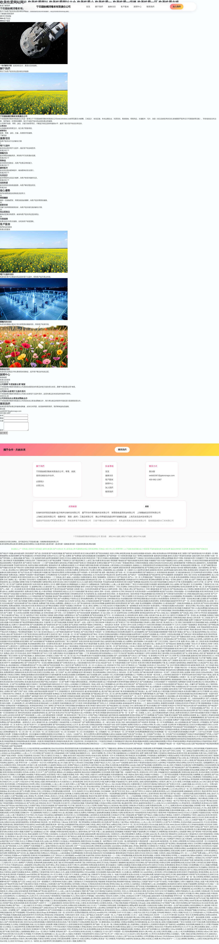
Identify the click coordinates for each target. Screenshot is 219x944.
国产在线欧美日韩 (148, 672)
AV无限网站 (51, 752)
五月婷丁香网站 (146, 703)
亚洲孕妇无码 (84, 572)
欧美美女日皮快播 (64, 795)
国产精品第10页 (109, 576)
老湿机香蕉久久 (153, 900)
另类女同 (108, 898)
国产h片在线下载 (202, 900)
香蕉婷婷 (59, 933)
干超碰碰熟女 (192, 626)
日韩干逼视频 (70, 755)
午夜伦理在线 (185, 757)
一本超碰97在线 (129, 774)
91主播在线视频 (200, 831)
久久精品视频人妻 (171, 698)
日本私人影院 (206, 921)
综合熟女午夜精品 (165, 817)
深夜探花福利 (19, 826)
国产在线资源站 (199, 679)
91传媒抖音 (172, 819)
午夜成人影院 (211, 676)
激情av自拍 (18, 750)
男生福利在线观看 (6, 567)
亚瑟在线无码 (71, 717)
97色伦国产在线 (109, 726)
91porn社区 (88, 852)
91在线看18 (123, 876)
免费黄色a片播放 (38, 662)
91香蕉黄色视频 (126, 557)
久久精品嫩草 (20, 776)
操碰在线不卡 (176, 676)
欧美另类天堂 (97, 710)
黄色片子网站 (29, 781)
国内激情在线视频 (31, 641)
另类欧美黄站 (166, 857)
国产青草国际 (5, 560)
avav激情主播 (80, 857)
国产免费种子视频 (138, 631)
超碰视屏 (199, 852)
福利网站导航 (108, 781)
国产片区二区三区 (108, 695)
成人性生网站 (196, 890)
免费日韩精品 (58, 655)
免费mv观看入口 (73, 760)
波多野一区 (104, 800)
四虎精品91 (96, 802)
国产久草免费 (25, 793)
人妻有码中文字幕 (117, 593)
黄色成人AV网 (52, 812)
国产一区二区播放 (137, 714)
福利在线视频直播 (89, 557)
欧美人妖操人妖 (46, 843)
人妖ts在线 (40, 895)
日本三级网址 (9, 581)
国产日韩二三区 (60, 615)
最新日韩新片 (126, 586)
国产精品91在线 (100, 600)
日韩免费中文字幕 (31, 653)
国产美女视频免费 (24, 662)
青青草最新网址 (79, 653)
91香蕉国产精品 (18, 712)
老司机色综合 (110, 912)
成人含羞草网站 (133, 926)
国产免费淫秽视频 (146, 695)
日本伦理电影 (78, 645)
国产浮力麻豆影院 (145, 788)
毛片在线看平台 (64, 576)
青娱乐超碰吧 (33, 836)
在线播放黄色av (148, 662)
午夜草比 (49, 838)
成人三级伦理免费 (59, 588)
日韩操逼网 (129, 817)
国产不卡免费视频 (147, 717)
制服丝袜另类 (9, 795)
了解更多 (3, 135)
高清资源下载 (143, 722)
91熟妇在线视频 (73, 928)
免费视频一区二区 (65, 681)
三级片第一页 (110, 648)
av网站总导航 (116, 826)
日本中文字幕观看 (203, 693)
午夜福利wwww (16, 867)
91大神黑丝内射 (142, 581)
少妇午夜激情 (44, 852)
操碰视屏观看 (124, 717)
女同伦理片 (70, 914)
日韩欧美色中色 (8, 695)
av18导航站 (75, 933)
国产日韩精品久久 (137, 771)
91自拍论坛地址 (167, 565)
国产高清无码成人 (122, 648)
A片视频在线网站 (119, 607)
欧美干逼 (82, 931)
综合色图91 (89, 821)
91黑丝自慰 (141, 869)
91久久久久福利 (82, 584)
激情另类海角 (95, 793)
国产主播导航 (17, 586)
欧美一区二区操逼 (203, 619)
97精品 (167, 810)
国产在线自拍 (165, 591)
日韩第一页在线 (186, 600)
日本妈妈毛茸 (212, 843)
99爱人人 (73, 786)
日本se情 (7, 888)
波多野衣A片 (52, 893)
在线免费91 (165, 931)
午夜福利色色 (59, 572)
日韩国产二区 (119, 679)
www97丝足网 (15, 760)
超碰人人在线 (132, 914)
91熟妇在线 (67, 850)
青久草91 (162, 940)
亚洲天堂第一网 (75, 824)
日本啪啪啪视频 (82, 817)
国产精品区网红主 (79, 562)
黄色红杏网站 (181, 764)
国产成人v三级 (189, 634)
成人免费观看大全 (136, 874)
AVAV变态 (117, 893)
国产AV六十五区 (46, 655)
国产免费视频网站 (38, 596)
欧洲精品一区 (99, 724)
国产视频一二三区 (82, 655)
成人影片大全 (165, 617)
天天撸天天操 (114, 760)
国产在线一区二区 (122, 574)
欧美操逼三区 (171, 648)
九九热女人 (119, 938)
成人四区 (170, 767)
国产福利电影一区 (113, 557)
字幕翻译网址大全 (78, 660)
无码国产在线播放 (66, 607)
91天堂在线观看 (71, 703)
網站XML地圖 (114, 538)
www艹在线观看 (122, 764)
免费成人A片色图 (142, 836)
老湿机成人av (196, 783)
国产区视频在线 (71, 669)
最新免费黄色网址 (147, 710)
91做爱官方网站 (198, 752)
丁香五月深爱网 (127, 598)
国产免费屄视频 (88, 724)
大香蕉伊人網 (163, 783)
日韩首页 (38, 890)
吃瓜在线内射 (13, 679)
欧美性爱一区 (201, 843)
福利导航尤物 (193, 660)
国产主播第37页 (120, 710)
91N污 (52, 874)
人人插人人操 (63, 893)
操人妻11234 (22, 838)
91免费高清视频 (182, 622)
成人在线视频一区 (119, 572)
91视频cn (57, 791)
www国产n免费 (57, 879)
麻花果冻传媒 (125, 555)
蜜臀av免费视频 (167, 560)
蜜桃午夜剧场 (212, 864)
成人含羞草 (61, 895)
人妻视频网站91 (208, 764)
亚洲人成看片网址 (27, 769)
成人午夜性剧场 (192, 760)
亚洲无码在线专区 (77, 693)
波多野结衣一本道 (147, 840)
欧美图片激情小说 (84, 710)
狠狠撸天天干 (39, 859)
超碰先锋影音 (57, 905)
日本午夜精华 (156, 824)
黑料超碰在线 (7, 629)
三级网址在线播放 (123, 867)
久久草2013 (152, 936)
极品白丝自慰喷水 (153, 705)
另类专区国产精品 (108, 719)
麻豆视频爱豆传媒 (83, 890)
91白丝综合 (59, 750)
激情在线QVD (188, 888)
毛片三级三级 (39, 634)
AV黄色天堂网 (164, 864)
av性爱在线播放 (104, 776)
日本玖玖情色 (167, 838)
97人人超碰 (45, 848)
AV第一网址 (79, 776)
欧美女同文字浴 (62, 714)
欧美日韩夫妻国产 (31, 905)
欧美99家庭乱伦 (64, 612)
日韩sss (84, 886)
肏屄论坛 (92, 914)
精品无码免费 (95, 643)
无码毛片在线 (110, 669)
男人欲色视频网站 (138, 634)
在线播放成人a (38, 833)
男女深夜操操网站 (99, 674)
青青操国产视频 (190, 912)
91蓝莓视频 (136, 798)
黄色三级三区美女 (190, 576)
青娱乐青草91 (207, 793)
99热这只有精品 (17, 881)
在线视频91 (29, 779)
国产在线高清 (143, 724)
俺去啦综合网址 (27, 888)
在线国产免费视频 (134, 584)
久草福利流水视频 (77, 805)
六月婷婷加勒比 (92, 829)
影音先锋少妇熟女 (6, 833)
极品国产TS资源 (30, 840)
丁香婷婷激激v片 (123, 662)
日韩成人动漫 (199, 883)
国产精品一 (68, 829)
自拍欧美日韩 (5, 600)
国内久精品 (139, 776)
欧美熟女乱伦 (40, 607)
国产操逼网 (43, 795)
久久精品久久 (42, 660)
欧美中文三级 (21, 726)
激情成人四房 (198, 655)
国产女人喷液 (187, 655)
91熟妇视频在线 (151, 888)
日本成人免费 (63, 798)
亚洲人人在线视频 (71, 686)
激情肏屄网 (198, 862)
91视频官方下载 (202, 560)
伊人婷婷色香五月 (60, 838)
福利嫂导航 (108, 769)
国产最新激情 (208, 655)
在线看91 (17, 890)
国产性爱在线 (60, 909)
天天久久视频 (204, 867)
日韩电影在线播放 (115, 705)
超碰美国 (77, 774)
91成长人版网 (67, 883)
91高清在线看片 (141, 593)
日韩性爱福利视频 (89, 705)
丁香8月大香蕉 (73, 781)
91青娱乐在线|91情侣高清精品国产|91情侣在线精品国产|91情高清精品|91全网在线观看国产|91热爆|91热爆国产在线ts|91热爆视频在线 (115, 738)
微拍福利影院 (167, 619)
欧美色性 (101, 867)
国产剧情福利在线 (66, 581)
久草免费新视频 (126, 857)
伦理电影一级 (48, 710)
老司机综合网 (203, 871)
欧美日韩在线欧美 (56, 653)
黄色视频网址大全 (59, 943)
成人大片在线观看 (165, 722)
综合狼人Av (35, 921)
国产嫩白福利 (75, 638)
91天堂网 (122, 852)
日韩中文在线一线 (119, 843)
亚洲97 (183, 852)
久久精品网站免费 (146, 876)
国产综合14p (129, 938)
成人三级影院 (202, 717)
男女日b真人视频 (202, 607)
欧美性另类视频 (148, 752)
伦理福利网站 (157, 605)
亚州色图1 (76, 886)
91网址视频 (32, 940)
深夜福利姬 (137, 750)
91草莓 (174, 857)
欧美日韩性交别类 (24, 579)
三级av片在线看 (53, 840)
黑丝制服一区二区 (155, 724)
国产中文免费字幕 (87, 712)
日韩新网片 (113, 864)
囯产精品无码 (122, 579)
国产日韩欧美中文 (24, 650)
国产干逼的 (28, 819)
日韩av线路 (167, 750)
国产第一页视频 (174, 669)
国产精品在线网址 (183, 907)
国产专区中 (205, 829)
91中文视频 (138, 928)
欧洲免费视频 (143, 576)
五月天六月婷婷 (181, 626)
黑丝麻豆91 (38, 762)
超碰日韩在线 (141, 781)
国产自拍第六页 (47, 755)
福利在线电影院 (132, 724)
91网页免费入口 (93, 800)
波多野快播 (76, 900)
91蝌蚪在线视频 (34, 603)
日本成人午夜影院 (136, 648)
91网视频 (213, 867)
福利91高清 (16, 895)
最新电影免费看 (46, 726)
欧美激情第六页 (11, 714)
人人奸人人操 (150, 714)
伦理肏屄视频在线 (81, 914)
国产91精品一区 (144, 657)
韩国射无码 (134, 755)
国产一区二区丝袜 (189, 603)
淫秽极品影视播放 (27, 676)
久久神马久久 (88, 840)
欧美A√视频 (18, 833)
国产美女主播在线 (31, 605)
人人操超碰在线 (183, 857)
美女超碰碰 (7, 771)
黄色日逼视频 (91, 881)
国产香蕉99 (196, 833)
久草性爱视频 (149, 938)
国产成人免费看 (65, 557)
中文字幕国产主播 (167, 905)
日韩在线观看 (162, 700)
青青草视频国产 (79, 829)
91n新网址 (139, 938)
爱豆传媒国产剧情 (175, 717)
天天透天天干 (68, 876)
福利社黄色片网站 (180, 572)
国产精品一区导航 (169, 581)
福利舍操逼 (4, 869)
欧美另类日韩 (38, 586)
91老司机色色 (146, 862)
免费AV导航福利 (181, 893)
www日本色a (97, 928)
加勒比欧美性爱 (124, 569)
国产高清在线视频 (152, 634)
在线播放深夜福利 (162, 714)
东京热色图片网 (129, 919)
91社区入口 (187, 914)
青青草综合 (56, 824)
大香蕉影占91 (199, 859)
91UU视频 (184, 848)
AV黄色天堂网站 (44, 940)
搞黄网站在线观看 (189, 717)
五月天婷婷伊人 (59, 703)
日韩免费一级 (61, 717)
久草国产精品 (93, 717)
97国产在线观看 (24, 612)
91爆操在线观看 (71, 610)
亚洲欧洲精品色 (111, 634)
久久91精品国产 (76, 724)
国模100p (211, 812)
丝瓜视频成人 (64, 719)
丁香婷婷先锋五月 (42, 562)
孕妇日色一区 (185, 669)
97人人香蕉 (207, 821)
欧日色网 (105, 824)
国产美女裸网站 (46, 688)
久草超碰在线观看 (92, 603)
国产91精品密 (105, 890)
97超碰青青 (28, 757)
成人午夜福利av (102, 760)
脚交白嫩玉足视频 (199, 600)
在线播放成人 (153, 712)
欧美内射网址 (19, 683)
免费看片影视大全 (134, 726)
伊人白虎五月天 (32, 898)
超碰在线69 (155, 898)
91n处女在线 (96, 757)
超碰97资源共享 (152, 781)
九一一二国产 (29, 881)
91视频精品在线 (152, 631)
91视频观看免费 (144, 638)
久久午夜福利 (80, 567)
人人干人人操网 (168, 807)
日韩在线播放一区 (180, 593)
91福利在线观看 (102, 810)
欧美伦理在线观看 (45, 695)
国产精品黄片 (185, 586)
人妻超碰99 (27, 867)
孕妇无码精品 (84, 679)
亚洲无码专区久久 (208, 657)
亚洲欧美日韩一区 (150, 612)
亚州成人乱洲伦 (29, 774)
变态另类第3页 (157, 596)
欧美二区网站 (29, 693)
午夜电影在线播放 (168, 607)
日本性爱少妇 (201, 864)
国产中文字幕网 (182, 648)
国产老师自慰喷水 (60, 710)
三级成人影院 (95, 686)
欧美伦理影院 (59, 574)
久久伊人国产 (108, 933)
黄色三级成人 (138, 645)
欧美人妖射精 (156, 821)
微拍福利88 (182, 800)
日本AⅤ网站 (145, 821)
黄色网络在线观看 (96, 683)
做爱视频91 (162, 757)
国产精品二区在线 (97, 636)
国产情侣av (10, 807)
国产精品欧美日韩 (154, 791)
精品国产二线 (85, 638)
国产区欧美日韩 (50, 698)
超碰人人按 (84, 869)
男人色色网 (39, 798)
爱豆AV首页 (77, 791)
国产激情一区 (98, 926)
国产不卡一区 (109, 617)
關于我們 (99, 6)
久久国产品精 (90, 810)
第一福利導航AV (106, 843)
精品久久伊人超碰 (62, 874)
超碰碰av (69, 774)
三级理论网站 (105, 586)
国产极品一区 (85, 719)
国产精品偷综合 (43, 876)
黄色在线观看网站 (60, 902)
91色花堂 (198, 764)
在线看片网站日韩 (211, 638)
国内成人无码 (192, 619)
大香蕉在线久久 (8, 762)
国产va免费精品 (64, 600)
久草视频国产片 (48, 907)
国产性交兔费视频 (19, 686)
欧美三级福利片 (10, 598)
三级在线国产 (55, 800)
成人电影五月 (29, 907)
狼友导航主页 (165, 795)
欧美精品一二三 (50, 579)
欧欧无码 (146, 769)
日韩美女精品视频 (173, 636)
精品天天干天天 (74, 902)
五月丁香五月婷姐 (135, 859)
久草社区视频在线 (169, 874)
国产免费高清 (77, 667)
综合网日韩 (172, 726)
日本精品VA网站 (105, 805)
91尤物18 (41, 926)
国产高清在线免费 (131, 638)
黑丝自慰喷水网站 (92, 653)
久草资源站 (45, 793)
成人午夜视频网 (107, 686)
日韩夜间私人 (98, 626)
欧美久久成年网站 (159, 764)
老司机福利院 (145, 921)
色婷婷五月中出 (83, 793)
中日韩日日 (91, 819)
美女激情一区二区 (38, 650)
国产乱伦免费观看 (82, 617)
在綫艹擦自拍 (111, 791)
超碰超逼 (75, 912)
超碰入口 (130, 928)
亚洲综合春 (185, 774)
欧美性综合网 (51, 712)
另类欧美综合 (134, 824)
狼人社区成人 (212, 634)
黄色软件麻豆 (203, 626)
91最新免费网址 (164, 852)
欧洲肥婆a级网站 (198, 917)
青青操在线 (48, 917)
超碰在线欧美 (109, 821)
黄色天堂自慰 (7, 719)
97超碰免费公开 (143, 833)
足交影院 (206, 862)
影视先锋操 (147, 829)
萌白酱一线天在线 (153, 676)
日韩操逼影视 (59, 917)
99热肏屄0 (172, 836)
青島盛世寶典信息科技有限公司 (132, 522)
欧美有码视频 (26, 638)
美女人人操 (130, 793)
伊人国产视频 (158, 695)
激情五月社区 (140, 855)
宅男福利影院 (58, 593)
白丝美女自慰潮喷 (22, 615)
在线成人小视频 (102, 700)
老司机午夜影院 (59, 845)
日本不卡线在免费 (198, 924)
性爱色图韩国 (148, 859)
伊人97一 (111, 936)
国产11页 (21, 883)
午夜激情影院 (173, 683)
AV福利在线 (121, 791)
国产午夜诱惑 (162, 707)
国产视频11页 (76, 771)
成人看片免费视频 (71, 674)
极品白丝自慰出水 (152, 600)
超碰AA (18, 931)
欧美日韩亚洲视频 (28, 591)
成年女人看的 (15, 722)
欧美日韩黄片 (37, 631)
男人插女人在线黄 (160, 726)
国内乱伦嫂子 (205, 579)
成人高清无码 (195, 605)
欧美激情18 (172, 886)
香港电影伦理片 (190, 560)
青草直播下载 (96, 574)
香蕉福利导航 (111, 883)
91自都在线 (186, 767)
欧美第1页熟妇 (135, 717)
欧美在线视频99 (44, 810)
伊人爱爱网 (81, 895)
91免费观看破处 (189, 933)
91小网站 (195, 895)
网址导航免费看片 (128, 836)
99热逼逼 (100, 769)
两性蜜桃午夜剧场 (123, 883)
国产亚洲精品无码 (151, 569)
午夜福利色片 (20, 817)
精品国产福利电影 (67, 591)
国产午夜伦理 (55, 591)
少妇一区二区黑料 (104, 581)
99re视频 (143, 838)
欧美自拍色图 (19, 905)
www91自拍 (30, 938)
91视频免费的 (95, 774)
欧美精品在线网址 (154, 560)
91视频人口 (48, 902)
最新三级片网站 (46, 845)
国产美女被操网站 (192, 769)
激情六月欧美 (86, 588)
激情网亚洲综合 (78, 650)
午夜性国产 (71, 890)
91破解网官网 (193, 909)
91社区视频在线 (69, 655)
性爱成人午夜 (165, 848)
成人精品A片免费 (57, 622)
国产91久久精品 (159, 615)
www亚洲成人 (149, 874)
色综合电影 (36, 788)
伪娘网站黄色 (127, 752)
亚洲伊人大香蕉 (119, 898)
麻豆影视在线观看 (91, 693)
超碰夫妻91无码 (198, 557)
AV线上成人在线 (154, 933)
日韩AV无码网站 (21, 852)
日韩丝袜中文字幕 (113, 667)
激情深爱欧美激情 (52, 638)
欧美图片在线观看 (150, 586)
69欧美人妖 (180, 840)
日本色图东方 (80, 831)
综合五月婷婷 (70, 603)
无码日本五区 (89, 783)
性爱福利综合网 (156, 807)
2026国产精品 (8, 905)
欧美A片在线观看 (122, 862)
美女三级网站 (49, 700)
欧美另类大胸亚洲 (144, 664)
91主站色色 (128, 750)
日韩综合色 (42, 752)
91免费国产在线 (190, 703)
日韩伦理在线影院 (92, 660)
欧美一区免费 (47, 645)
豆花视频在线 (83, 798)
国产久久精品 (192, 871)
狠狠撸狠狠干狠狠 (165, 634)
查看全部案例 (5, 229)
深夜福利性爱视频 (73, 588)
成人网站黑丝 (95, 900)
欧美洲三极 (185, 919)
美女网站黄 (93, 771)
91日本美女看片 (142, 826)
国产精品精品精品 (177, 591)
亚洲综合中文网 (31, 752)
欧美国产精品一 (128, 650)
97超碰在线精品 (26, 862)
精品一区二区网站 (98, 791)
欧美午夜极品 (178, 634)
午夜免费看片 (66, 660)
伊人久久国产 (14, 783)
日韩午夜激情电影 (19, 719)
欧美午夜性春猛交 (85, 674)
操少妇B (11, 752)
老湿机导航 (116, 805)
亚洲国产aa (188, 798)
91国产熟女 (106, 826)
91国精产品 (28, 833)
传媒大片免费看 (119, 879)
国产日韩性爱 (169, 596)
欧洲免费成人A (107, 655)
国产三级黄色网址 (26, 700)
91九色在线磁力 (75, 893)
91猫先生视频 (136, 867)
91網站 (160, 907)
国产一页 (67, 933)
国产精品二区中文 (127, 712)
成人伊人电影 (63, 764)
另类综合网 (21, 767)
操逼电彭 (41, 838)
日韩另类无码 (82, 703)
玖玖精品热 (140, 895)
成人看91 (44, 921)
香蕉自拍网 (175, 852)
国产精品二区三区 (19, 617)
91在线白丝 (198, 898)
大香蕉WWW (56, 883)
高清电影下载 (72, 624)
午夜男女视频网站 (139, 700)
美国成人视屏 (39, 783)
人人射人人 (187, 821)
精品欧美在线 (124, 596)
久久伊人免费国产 (23, 848)
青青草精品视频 (139, 600)
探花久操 (194, 757)
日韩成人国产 (18, 840)
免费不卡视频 (194, 622)
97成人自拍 (181, 760)
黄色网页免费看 (183, 881)
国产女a (215, 776)
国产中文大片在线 (114, 565)
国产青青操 (20, 810)
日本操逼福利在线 (90, 883)
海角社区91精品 (71, 881)
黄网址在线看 (62, 779)
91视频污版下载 (48, 574)
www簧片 (167, 769)
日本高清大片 (152, 667)
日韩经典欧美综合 (113, 600)
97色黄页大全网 (143, 807)
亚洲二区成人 (81, 917)
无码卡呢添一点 (169, 907)
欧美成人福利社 (93, 593)
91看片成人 (203, 755)
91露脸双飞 (8, 812)
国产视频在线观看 (160, 669)
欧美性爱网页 (164, 781)
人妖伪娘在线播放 (199, 840)
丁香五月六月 (195, 645)
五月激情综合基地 (107, 788)
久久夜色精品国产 (169, 605)
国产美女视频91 (15, 588)
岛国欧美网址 (42, 581)
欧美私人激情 (138, 783)
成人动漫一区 (171, 629)
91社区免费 (52, 795)
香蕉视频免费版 (129, 693)
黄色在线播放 (44, 653)
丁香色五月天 (24, 622)
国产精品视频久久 (27, 657)
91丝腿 (188, 895)
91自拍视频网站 (176, 598)
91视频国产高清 (155, 562)
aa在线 (53, 940)
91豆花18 (208, 826)
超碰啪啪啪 (37, 814)
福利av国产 (50, 859)
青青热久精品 (115, 886)
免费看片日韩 (40, 712)
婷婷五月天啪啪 (8, 776)
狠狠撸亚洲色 (201, 603)
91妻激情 (77, 936)
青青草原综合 (28, 600)
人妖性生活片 (135, 840)
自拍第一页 (108, 917)
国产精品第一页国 (33, 688)
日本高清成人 (66, 722)
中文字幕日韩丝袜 (97, 624)
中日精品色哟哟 (84, 924)
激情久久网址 (144, 617)
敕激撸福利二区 (97, 615)
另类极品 (169, 909)
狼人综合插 (116, 786)
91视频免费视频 (126, 810)
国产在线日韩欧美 (87, 634)
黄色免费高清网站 (184, 819)
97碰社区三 (54, 788)
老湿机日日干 (160, 645)
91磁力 (45, 831)
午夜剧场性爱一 (144, 843)
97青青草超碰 (39, 781)
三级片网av (124, 824)
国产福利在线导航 (152, 864)
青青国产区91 (194, 876)
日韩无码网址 (25, 845)
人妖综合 (180, 912)
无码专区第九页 (152, 812)
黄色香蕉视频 (39, 924)
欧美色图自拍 (162, 555)
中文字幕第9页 (28, 681)
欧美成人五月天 (72, 726)
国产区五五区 (120, 793)
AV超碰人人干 (65, 840)
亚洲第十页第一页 (211, 557)
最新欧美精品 (206, 650)
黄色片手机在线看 (75, 700)
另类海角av (18, 921)
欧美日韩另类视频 (154, 626)
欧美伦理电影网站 (173, 588)
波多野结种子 (137, 636)
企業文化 (40, 487)
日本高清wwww (168, 938)
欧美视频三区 (148, 629)
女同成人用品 (80, 603)
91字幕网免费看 (36, 584)
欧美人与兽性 (101, 722)
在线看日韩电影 (212, 662)
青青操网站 (85, 824)
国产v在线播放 (119, 688)
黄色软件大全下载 (14, 631)
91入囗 (84, 807)
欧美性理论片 (178, 928)
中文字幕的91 (24, 829)
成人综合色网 (47, 703)
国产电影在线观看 (131, 562)
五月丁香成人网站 (108, 802)
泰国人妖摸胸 (185, 674)
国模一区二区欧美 (198, 643)
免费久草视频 (33, 691)
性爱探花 (130, 791)
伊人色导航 (157, 850)
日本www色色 (44, 898)
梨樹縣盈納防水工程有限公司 (161, 522)
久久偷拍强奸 (47, 588)
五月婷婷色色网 (205, 760)
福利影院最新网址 (151, 783)
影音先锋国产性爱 (186, 862)
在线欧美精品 (87, 576)
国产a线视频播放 (144, 719)
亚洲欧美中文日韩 (127, 890)
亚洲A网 (154, 852)
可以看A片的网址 (95, 572)
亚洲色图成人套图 (105, 829)
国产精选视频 (47, 598)
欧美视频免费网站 (204, 576)
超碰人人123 (210, 928)
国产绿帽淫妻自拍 (210, 567)
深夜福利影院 (50, 717)
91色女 (115, 840)
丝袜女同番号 (90, 555)
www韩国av (13, 940)
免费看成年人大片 (19, 629)
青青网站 (176, 824)
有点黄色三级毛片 (104, 645)
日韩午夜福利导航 (33, 879)
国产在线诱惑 (202, 612)
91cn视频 (95, 843)
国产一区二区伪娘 (181, 660)
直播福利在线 (19, 674)
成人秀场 (105, 767)
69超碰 (30, 812)
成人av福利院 (59, 762)
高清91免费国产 (25, 698)
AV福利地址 (120, 940)
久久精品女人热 (100, 667)
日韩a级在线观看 (177, 793)
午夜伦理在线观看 (19, 619)
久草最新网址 (186, 817)
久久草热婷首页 (184, 805)
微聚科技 (62, 518)
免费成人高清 (9, 655)
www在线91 (116, 848)
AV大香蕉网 (36, 936)
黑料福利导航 (9, 909)
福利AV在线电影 (95, 786)
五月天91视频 (205, 769)
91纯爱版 (134, 831)
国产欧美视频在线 (26, 557)
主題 (1, 421)
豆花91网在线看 (14, 788)
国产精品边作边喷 (187, 707)
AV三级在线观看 (89, 662)
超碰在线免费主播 (92, 836)
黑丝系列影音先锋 (71, 750)
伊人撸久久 (47, 829)
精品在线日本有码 (84, 757)
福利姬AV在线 (159, 876)
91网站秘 (125, 769)
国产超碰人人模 (77, 569)
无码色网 (160, 914)
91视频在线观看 (172, 924)
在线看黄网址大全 (159, 767)
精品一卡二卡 (186, 710)
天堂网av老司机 (90, 769)
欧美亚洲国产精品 (42, 683)
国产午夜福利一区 (84, 574)
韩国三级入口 (120, 936)
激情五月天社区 (198, 819)
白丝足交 (113, 831)
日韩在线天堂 (129, 593)
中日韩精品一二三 (157, 776)
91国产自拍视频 (22, 703)
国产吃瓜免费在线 (72, 688)
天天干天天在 (5, 867)
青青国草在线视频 (10, 612)
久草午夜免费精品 (210, 852)
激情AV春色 (83, 833)
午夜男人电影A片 (90, 776)
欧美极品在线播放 (107, 657)
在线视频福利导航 (71, 826)
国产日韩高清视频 (164, 612)
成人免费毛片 (210, 679)
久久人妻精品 (66, 819)
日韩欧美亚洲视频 (183, 605)
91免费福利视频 (193, 593)
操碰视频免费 (175, 774)
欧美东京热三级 (121, 619)
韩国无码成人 (83, 752)
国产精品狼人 (140, 693)
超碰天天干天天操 (126, 762)
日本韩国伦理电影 (40, 557)
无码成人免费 (174, 714)
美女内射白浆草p (93, 788)
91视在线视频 (175, 812)
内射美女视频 (33, 567)
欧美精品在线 (7, 619)
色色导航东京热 (21, 807)
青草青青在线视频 (133, 610)
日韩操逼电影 (59, 755)
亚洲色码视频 (165, 603)
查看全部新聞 (5, 380)
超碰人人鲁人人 (187, 812)
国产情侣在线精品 (102, 555)
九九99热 (14, 926)
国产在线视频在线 (199, 681)
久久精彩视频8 (32, 719)
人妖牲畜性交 (94, 817)
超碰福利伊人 (201, 565)
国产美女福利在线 (84, 605)
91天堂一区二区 (88, 667)
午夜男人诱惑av (59, 938)
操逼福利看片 (19, 593)
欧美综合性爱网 (27, 831)
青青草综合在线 (108, 610)
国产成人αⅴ (106, 786)
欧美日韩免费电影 (211, 643)
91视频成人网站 (70, 622)
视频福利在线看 (127, 931)
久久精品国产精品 (27, 869)
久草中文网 (152, 774)
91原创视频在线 (85, 750)
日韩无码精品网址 (18, 771)
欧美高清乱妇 (49, 648)
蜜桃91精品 (106, 924)
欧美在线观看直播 (41, 676)
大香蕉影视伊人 (147, 886)
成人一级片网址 (20, 581)
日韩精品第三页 (207, 893)
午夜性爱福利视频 (136, 624)
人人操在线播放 (64, 855)
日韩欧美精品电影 (179, 619)
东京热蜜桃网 (141, 757)
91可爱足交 (89, 921)
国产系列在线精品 (59, 726)
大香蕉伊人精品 (164, 855)
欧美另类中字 (5, 664)
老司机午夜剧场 (101, 857)
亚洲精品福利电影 (96, 726)
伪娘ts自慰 (111, 874)
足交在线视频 (5, 800)
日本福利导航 (132, 852)
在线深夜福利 (152, 700)
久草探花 (91, 886)
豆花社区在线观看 (47, 807)
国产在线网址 (149, 928)
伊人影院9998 (82, 867)
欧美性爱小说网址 (161, 662)
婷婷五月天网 (171, 876)
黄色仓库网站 (52, 888)
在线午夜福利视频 (160, 584)
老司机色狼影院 (67, 800)
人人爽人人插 (115, 586)
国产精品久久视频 (151, 817)
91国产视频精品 (167, 562)
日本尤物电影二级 (107, 793)
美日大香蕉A (94, 859)
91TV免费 (9, 921)
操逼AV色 (194, 774)
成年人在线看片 (104, 676)
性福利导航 (90, 857)
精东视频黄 (69, 857)
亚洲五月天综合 (65, 560)
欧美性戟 (36, 750)
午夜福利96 (171, 764)
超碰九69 (162, 862)
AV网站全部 (72, 907)
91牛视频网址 (169, 893)
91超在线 (49, 938)
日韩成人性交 (31, 883)
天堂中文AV (158, 893)
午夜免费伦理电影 (200, 598)
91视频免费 (206, 845)
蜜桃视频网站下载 (158, 664)
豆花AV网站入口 (151, 762)
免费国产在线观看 (155, 650)
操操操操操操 (177, 681)
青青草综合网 (187, 676)
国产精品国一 (148, 648)
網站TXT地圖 (126, 538)
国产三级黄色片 (170, 622)
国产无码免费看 (54, 722)
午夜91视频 (48, 769)
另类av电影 (57, 769)
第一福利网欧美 (132, 607)
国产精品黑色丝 (74, 714)
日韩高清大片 (112, 579)
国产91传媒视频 (72, 862)
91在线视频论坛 (116, 653)
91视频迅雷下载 (188, 610)
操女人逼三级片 (160, 752)
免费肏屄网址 (47, 584)
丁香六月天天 (82, 717)
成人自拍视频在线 (181, 724)
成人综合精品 (124, 707)
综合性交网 (37, 760)
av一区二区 (188, 791)
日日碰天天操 (9, 653)
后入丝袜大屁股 (106, 840)
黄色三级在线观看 (185, 624)
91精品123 (156, 829)
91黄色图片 (53, 886)
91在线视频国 (171, 760)
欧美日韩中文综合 (94, 664)
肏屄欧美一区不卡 (108, 757)
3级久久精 (51, 869)
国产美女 (60, 752)
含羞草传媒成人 (179, 859)
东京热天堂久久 (70, 817)
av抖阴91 (138, 829)
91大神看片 (203, 909)
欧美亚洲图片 (25, 643)
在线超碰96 (157, 788)
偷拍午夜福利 (172, 871)
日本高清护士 (14, 698)
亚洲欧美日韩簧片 (6, 902)
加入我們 (177, 6)
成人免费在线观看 (45, 610)
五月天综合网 (106, 752)
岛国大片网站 (115, 555)
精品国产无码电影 (136, 669)
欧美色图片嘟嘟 (190, 693)
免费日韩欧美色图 (92, 567)
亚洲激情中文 (71, 615)
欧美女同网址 (130, 688)
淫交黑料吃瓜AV (161, 710)
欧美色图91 (18, 774)
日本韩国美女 (111, 722)
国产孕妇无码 (19, 569)
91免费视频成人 (168, 724)
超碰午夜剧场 (8, 831)
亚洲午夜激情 (116, 660)
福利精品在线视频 (9, 610)
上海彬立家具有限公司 (46, 518)
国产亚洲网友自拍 (6, 645)
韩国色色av (171, 755)
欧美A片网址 (173, 902)
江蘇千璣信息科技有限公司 (105, 522)
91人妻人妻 (56, 819)
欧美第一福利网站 (51, 681)
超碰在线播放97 (182, 876)
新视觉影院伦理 (149, 567)
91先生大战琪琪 (105, 888)
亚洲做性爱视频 (8, 688)
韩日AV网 (83, 760)
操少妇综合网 (88, 848)
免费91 (83, 814)
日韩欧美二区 (19, 695)
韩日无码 (150, 893)
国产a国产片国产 (16, 693)
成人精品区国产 (182, 629)
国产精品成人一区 (78, 722)
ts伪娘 (68, 919)
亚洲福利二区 (42, 840)
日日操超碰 (9, 836)
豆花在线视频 (46, 786)
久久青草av (174, 921)
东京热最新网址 (101, 838)
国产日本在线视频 (113, 612)
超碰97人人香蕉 (182, 581)
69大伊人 (144, 795)
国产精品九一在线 (17, 641)
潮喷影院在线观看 (52, 596)
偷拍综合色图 (188, 795)
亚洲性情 (34, 857)
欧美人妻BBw (118, 750)
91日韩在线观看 (67, 864)
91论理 (70, 836)
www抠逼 (161, 845)
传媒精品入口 (138, 567)
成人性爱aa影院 (93, 622)
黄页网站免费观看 (155, 581)
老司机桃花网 (78, 783)
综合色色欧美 (168, 703)
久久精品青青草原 (18, 928)
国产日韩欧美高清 (66, 664)
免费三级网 (144, 755)
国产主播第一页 (10, 615)
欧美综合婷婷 (20, 752)
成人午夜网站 (189, 591)
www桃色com (211, 791)
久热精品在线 (152, 907)
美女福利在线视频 (137, 555)
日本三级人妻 (71, 895)
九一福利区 (35, 943)
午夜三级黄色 (133, 722)
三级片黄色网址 (127, 612)
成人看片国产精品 (105, 693)
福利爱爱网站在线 (177, 864)
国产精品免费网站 (99, 631)
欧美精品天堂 (105, 681)
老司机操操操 (104, 567)
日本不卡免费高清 (15, 660)
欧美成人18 (62, 821)
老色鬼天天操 (154, 617)
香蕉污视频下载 (117, 774)
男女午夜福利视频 (90, 645)
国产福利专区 (68, 555)
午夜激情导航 (44, 874)
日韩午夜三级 (160, 624)
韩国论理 (192, 900)
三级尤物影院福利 (45, 686)
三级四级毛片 (78, 883)
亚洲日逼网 (120, 812)
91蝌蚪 (96, 840)
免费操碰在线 (94, 586)
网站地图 (92, 546)
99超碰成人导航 (135, 760)
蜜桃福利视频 (164, 812)
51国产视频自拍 (130, 869)
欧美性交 (208, 762)
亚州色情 (158, 874)
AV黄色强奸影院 (62, 833)
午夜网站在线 (191, 565)
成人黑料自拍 (101, 662)
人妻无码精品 (115, 567)
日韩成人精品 (5, 636)
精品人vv (72, 788)
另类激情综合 (145, 622)
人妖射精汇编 (85, 876)
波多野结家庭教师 (52, 560)
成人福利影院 (90, 722)
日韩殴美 (111, 940)
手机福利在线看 (109, 584)
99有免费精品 (103, 895)
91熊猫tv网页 (96, 824)
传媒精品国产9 (103, 771)
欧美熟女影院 (193, 572)
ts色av (206, 933)
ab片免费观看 (204, 902)
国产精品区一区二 (52, 650)
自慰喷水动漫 (24, 648)
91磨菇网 (62, 919)
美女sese (46, 800)
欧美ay (123, 928)
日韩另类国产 (29, 555)
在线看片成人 (79, 591)
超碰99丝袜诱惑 (145, 805)
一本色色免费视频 (18, 779)
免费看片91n (57, 814)
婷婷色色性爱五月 (52, 783)
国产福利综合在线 (11, 829)
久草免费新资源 (51, 576)
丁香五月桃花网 (6, 617)
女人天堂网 (92, 807)
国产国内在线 (148, 641)
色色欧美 (210, 840)
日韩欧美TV (95, 876)
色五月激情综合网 (164, 888)
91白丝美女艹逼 (163, 667)
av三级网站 (162, 762)
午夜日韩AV (26, 931)
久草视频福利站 (51, 569)
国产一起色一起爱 (84, 624)
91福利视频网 (75, 802)
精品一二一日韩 (113, 857)
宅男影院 (29, 864)
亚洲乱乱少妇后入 (121, 859)
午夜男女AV (60, 869)
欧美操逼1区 (47, 890)
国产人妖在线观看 (121, 657)
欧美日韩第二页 (112, 596)
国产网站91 (121, 845)
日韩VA (135, 805)
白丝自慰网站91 (102, 819)
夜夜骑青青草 (75, 712)
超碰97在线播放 (18, 874)
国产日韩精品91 (117, 681)
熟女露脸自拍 (77, 871)
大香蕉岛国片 (70, 917)
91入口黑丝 (75, 898)
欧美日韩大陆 (49, 572)
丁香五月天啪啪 (102, 560)
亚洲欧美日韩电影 (17, 669)
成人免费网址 (128, 643)
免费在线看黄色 (15, 607)
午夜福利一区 (100, 634)
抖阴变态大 (54, 848)
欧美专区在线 (58, 584)
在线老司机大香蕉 (145, 831)
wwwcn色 (153, 836)
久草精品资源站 (86, 928)
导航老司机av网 (122, 802)
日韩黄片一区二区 (186, 679)
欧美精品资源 (100, 698)
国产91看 (6, 933)
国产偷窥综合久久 (150, 574)
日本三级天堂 (152, 653)
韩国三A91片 (89, 795)
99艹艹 (162, 760)
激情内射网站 (113, 881)
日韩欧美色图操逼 (141, 565)
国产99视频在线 (16, 600)
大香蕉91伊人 (115, 836)
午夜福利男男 (17, 565)
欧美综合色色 (104, 836)
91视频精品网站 (85, 912)
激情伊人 (148, 919)
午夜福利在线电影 (185, 557)
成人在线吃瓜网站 (118, 603)
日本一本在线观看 (161, 610)
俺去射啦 (47, 819)
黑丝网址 (74, 888)
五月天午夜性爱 (120, 781)
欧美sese (158, 938)
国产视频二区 (53, 719)
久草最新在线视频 (125, 636)
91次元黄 (141, 914)
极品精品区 (130, 864)
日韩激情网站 (108, 572)
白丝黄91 (102, 905)
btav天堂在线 (110, 812)
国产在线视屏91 (157, 912)
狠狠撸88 (122, 864)
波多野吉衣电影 (28, 859)
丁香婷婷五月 (67, 562)
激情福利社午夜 (54, 567)
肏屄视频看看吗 (152, 869)
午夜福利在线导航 (185, 776)
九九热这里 (63, 836)
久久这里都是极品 (200, 812)
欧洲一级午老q (58, 826)
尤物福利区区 (195, 672)
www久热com (175, 826)
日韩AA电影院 (14, 869)
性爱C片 (70, 821)
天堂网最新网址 (28, 890)
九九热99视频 (124, 771)
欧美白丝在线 (134, 876)
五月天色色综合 (139, 598)
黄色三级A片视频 (35, 679)
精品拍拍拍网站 (6, 565)
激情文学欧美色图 (95, 584)
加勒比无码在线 (155, 565)
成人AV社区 (196, 786)
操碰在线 (214, 879)
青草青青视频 (172, 555)
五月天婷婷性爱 (196, 574)
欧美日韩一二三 (39, 565)
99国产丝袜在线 (171, 771)
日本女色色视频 (94, 752)
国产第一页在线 (190, 617)
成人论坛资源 (210, 752)
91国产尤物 (23, 886)
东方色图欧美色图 (36, 648)
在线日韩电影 (38, 700)
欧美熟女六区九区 (183, 719)
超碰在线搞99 (195, 881)
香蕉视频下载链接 (117, 562)
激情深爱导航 (213, 562)
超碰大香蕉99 (147, 881)
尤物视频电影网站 (17, 664)
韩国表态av (124, 760)
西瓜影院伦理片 (131, 603)
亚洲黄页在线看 (50, 779)
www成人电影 (135, 767)
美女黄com (38, 831)
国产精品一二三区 (50, 612)
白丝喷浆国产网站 (168, 688)
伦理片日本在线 (46, 619)
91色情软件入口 (127, 902)
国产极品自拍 (210, 588)
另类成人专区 (35, 793)
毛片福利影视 (89, 596)
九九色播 (125, 874)
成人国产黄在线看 (9, 848)
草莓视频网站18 (98, 912)
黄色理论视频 (148, 857)
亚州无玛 (190, 764)
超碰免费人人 (167, 791)
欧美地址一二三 (141, 705)
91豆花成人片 (198, 810)
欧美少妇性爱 (15, 717)
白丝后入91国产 (117, 900)
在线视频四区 (178, 576)
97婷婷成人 (4, 791)
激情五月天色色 (53, 757)
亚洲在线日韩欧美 (177, 693)
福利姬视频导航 (179, 565)
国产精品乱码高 (142, 686)
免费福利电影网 (71, 629)
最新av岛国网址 (196, 857)
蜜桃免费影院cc (22, 598)
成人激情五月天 (44, 629)
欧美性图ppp (115, 931)
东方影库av (201, 912)
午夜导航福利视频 (169, 881)
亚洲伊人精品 (111, 691)
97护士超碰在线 (200, 931)
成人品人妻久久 (61, 936)
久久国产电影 (14, 672)
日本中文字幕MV (133, 821)
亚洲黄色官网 (5, 845)
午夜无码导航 (207, 833)
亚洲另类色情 (27, 760)
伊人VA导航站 (176, 821)
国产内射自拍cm (194, 905)
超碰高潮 (48, 826)
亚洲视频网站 (81, 676)
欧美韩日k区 (203, 757)
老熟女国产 (141, 879)
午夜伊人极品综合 (198, 817)
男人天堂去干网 (109, 755)
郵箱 (1, 418)
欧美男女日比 (96, 688)
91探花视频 (138, 819)
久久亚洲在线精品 (120, 622)
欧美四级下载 (153, 722)
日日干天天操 (119, 655)
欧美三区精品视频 (86, 764)
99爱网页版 (163, 833)
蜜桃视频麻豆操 (58, 619)
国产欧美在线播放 (96, 617)
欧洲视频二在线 (194, 629)
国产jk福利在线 (49, 626)
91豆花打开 (65, 805)
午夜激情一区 (119, 933)
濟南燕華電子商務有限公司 (79, 522)
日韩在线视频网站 (46, 791)
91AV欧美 (60, 881)
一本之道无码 (127, 660)
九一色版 (115, 876)
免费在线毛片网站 (31, 593)
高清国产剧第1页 (79, 565)
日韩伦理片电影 (63, 672)
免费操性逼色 (134, 802)
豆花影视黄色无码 (64, 871)
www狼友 (62, 931)
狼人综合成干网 (202, 802)
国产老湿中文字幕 (79, 819)
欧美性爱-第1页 (79, 555)
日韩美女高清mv (134, 588)
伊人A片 (125, 871)
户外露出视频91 (173, 883)
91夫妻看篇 (115, 924)
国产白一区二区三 (60, 781)
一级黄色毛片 (26, 724)
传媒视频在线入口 (122, 755)
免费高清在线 (33, 705)
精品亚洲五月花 (147, 584)
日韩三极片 (213, 933)
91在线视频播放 (20, 688)
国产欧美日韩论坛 (6, 890)
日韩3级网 (112, 914)
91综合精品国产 (8, 605)
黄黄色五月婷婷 (207, 645)
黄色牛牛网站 (178, 560)
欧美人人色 (115, 890)
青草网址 (139, 850)
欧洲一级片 (96, 902)
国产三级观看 (173, 662)
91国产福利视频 (55, 831)
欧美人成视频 (68, 653)
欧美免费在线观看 (124, 634)
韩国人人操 (165, 829)
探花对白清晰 (84, 826)
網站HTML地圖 (140, 538)
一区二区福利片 (105, 660)
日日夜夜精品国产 (36, 909)
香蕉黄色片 (12, 838)
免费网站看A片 (70, 619)
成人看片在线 (84, 726)
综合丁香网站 (138, 557)
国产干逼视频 (12, 883)
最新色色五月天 (40, 812)
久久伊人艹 (95, 907)
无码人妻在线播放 (134, 672)
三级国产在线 (5, 757)
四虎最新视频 (212, 565)
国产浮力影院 (161, 883)
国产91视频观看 (167, 576)
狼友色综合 (35, 845)
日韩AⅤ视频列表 (186, 883)
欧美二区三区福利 (208, 667)
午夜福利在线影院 (145, 764)
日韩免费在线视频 (64, 569)
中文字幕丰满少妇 (183, 802)
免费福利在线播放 (190, 569)
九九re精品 (7, 928)
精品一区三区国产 (57, 674)
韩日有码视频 (199, 750)
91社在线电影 (27, 800)
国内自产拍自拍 (194, 650)
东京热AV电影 (186, 824)
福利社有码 (133, 764)
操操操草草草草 (176, 603)
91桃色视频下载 (81, 593)
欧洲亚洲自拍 (82, 629)
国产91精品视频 (60, 624)
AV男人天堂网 (127, 800)
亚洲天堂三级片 (56, 636)
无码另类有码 (127, 645)
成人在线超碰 (97, 831)
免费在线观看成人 (82, 683)
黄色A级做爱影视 (143, 852)
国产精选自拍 (171, 645)
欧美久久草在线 (118, 888)
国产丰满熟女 (39, 681)
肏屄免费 (3, 855)
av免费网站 (180, 926)
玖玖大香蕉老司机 (50, 764)
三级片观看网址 (203, 569)
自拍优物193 (177, 888)
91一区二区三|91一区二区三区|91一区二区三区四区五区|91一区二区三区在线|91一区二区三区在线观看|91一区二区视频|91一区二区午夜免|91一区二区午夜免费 (75, 733)
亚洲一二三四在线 (154, 686)
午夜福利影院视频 (126, 560)
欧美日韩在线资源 (134, 691)
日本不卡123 (121, 914)
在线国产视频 (197, 821)
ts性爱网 (125, 848)
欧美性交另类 (182, 755)
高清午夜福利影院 (206, 836)
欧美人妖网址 (178, 562)
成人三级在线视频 (80, 664)
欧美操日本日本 (101, 795)
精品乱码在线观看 (42, 591)
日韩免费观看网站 (108, 641)
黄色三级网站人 (135, 662)
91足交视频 (175, 848)
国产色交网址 (170, 845)
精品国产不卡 (53, 693)
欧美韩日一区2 (36, 764)
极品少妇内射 (205, 596)
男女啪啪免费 (116, 645)
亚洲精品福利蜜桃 (111, 636)
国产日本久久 (133, 657)
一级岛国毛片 (108, 626)
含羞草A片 (75, 940)
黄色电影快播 (181, 845)
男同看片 (56, 843)
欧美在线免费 (20, 605)
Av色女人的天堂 (160, 648)
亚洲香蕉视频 (127, 700)
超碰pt (202, 771)
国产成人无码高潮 (41, 555)
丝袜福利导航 (64, 724)
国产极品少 (91, 917)
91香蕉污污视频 (210, 714)
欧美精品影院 (186, 567)
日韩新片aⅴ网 (41, 919)
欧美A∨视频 (71, 943)
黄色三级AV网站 (164, 655)
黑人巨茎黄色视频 (183, 657)
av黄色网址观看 (140, 681)
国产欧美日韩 (59, 707)
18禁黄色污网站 (191, 653)
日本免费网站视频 (98, 669)
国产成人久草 (74, 764)
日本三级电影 (59, 603)
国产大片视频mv (164, 598)
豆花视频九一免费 (178, 936)
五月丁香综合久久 (57, 857)
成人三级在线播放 (71, 648)
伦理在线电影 (49, 615)
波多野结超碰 (169, 572)
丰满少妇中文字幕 (27, 783)
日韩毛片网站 (183, 902)
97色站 (146, 819)
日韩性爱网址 (85, 845)
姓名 (1, 415)
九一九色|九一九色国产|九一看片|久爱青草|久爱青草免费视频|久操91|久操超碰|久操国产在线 (97, 736)
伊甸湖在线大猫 (133, 619)
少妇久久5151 (176, 829)
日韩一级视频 (50, 833)
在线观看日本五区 (115, 895)
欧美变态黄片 (57, 645)
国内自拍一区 (124, 674)
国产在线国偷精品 (159, 588)
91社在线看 (105, 919)
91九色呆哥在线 (208, 905)
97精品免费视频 (146, 596)
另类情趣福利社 (123, 907)
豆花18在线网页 (210, 767)
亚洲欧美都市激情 (32, 928)
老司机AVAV (146, 867)
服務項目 (112, 6)
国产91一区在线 (41, 664)
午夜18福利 (37, 862)
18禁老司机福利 (130, 900)
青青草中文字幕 (72, 631)
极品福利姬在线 (184, 574)
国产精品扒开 (170, 879)
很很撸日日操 (144, 619)
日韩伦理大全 (96, 719)
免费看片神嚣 (24, 584)
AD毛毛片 (197, 793)
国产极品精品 (96, 695)
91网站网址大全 (84, 907)
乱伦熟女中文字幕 (173, 584)
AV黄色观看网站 (165, 681)
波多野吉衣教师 (143, 572)
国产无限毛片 (28, 565)
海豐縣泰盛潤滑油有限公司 (123, 514)
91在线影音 (91, 850)
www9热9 (20, 850)
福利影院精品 (181, 664)
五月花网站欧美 (84, 686)
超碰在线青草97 (28, 917)
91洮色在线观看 (168, 686)
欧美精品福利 (44, 705)
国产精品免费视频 (14, 724)
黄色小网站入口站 (210, 888)
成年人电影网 (113, 569)
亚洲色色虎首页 (195, 848)
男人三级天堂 (66, 667)
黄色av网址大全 (156, 619)
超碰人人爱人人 (8, 871)
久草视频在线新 (147, 579)
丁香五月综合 (157, 703)
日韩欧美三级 (68, 921)
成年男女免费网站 (122, 695)
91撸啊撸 (196, 776)
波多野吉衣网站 (121, 576)
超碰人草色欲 (134, 848)
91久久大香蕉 (199, 798)
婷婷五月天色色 (102, 864)
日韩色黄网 (154, 760)
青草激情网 (195, 781)
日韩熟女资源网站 (127, 924)
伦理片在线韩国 (151, 655)
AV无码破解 (40, 938)
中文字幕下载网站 (205, 660)
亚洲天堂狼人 (15, 933)
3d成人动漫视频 (210, 624)
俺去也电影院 (29, 902)
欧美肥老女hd (68, 769)
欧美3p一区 (83, 919)
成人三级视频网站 (172, 615)
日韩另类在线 (61, 679)
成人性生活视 (153, 924)
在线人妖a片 (211, 795)
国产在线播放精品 (146, 683)
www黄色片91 (102, 914)
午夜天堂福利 (84, 762)
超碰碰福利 (188, 793)
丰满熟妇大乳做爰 (32, 843)
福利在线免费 (43, 719)
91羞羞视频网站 (19, 562)
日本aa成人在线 (144, 905)
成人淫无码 (125, 886)
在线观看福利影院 (38, 714)
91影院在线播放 (79, 581)
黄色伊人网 (143, 933)
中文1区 (207, 824)
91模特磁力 (91, 814)
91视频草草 (87, 926)
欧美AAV (178, 807)
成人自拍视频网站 (160, 886)
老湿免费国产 (79, 921)
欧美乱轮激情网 (186, 588)
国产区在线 (140, 888)
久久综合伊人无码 (133, 936)
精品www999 (55, 852)
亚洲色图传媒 (35, 824)
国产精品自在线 (108, 710)
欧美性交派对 (182, 874)
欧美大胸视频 (55, 691)
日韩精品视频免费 (136, 629)
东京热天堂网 (190, 864)
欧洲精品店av (98, 938)
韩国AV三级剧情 (204, 838)
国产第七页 (95, 890)
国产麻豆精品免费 (146, 674)
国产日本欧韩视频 (54, 912)
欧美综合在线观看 (141, 650)
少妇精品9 (129, 898)
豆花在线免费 (42, 771)
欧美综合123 (206, 805)
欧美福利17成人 (149, 645)
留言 (1, 432)
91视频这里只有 (146, 588)
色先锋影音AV (192, 869)
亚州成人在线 (106, 876)
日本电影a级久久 (199, 914)
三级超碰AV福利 (115, 798)
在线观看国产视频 (157, 622)
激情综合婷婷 (40, 657)
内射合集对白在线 (27, 607)
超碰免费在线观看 (180, 909)
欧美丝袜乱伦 (185, 714)
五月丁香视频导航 (183, 890)
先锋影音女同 (132, 719)
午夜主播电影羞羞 (152, 591)
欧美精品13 (204, 876)
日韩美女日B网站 (13, 676)
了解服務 (3, 14)
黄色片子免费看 (49, 933)
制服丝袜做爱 (8, 919)
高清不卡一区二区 (139, 660)
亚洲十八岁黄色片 (72, 845)
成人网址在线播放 (198, 928)
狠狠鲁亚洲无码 (200, 591)
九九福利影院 (84, 779)
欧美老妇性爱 (105, 817)
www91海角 (106, 848)
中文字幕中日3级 (119, 779)
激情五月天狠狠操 (177, 617)
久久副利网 (176, 750)
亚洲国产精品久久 (100, 764)
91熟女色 (17, 836)
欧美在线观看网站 (182, 579)
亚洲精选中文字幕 (38, 931)
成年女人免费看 (8, 593)
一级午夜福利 (45, 622)
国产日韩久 (117, 829)
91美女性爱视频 (13, 643)
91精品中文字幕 (174, 707)
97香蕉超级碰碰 (168, 650)
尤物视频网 (85, 900)
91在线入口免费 (152, 940)
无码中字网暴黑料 (33, 655)
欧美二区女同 (201, 703)
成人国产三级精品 (195, 581)
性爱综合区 (161, 786)
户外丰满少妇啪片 (59, 928)
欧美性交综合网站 (20, 812)
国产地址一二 (18, 907)
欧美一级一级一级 (188, 879)
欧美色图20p (7, 819)
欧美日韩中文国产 (181, 650)
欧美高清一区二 (73, 679)
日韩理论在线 (91, 864)
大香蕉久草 (99, 871)
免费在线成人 (14, 576)
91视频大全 (166, 821)
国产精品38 (121, 909)
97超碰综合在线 (204, 814)
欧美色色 (115, 807)
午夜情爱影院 (55, 898)
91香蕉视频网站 (187, 584)
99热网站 (189, 898)
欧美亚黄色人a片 (163, 793)
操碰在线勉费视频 (118, 581)
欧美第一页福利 (208, 695)
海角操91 (72, 812)
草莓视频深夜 (16, 800)
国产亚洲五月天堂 (173, 786)
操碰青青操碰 (64, 596)
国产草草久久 (140, 793)
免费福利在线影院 (67, 567)
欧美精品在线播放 (69, 676)
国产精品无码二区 (38, 638)
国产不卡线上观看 (40, 667)
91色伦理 (185, 829)
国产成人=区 (81, 788)
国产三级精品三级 (140, 560)
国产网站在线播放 (52, 607)
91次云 (22, 843)
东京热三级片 (121, 724)
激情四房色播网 (163, 586)
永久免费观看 (62, 698)
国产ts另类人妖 (32, 805)
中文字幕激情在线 (53, 660)
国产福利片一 (133, 576)
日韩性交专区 (86, 902)
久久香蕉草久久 (115, 800)
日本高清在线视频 (183, 695)
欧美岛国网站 (196, 907)
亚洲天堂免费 (114, 810)
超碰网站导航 (37, 588)
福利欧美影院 (196, 667)
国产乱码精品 (148, 669)
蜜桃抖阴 (143, 848)
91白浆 (85, 771)
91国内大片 (185, 826)
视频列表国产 (48, 762)
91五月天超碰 (151, 914)
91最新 (213, 781)
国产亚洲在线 (149, 800)
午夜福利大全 (110, 624)
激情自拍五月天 (58, 686)
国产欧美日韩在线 (31, 636)
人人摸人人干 (26, 755)
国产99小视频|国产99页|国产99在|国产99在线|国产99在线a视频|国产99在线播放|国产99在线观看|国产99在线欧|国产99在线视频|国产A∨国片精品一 (152, 729)
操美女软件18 (5, 779)
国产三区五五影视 (161, 643)
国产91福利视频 (56, 641)
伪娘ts (70, 936)
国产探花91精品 (52, 931)
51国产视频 (39, 902)
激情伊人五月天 (49, 586)
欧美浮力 (153, 819)
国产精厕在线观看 (63, 634)
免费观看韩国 (9, 674)
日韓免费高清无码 (76, 596)
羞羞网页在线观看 (167, 705)
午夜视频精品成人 (22, 707)
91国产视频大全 (191, 838)
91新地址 (7, 874)
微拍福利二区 (173, 574)
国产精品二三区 (28, 560)
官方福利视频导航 (55, 676)
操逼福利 (3, 752)
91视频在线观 (16, 917)
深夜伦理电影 (59, 617)
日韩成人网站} (95, 826)
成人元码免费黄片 (52, 724)
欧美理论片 (86, 767)
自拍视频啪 (119, 833)
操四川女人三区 (172, 624)
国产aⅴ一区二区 (134, 579)
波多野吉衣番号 (44, 636)
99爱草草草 (214, 900)
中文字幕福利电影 (115, 700)
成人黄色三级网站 (92, 607)
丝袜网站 (103, 907)
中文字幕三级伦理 (74, 807)
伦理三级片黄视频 (20, 603)
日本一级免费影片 (43, 883)
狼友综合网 (155, 843)
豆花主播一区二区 (69, 636)
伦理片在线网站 (121, 726)
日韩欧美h (132, 807)
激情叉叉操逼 (173, 557)
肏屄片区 (100, 812)
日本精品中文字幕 (117, 817)
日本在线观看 (101, 874)
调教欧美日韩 (185, 667)
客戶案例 (125, 6)
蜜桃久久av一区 (36, 933)
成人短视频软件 (155, 688)
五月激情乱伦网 (78, 795)
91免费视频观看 (77, 855)
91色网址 (189, 859)
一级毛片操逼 (110, 724)
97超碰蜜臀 (192, 886)
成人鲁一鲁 (108, 926)
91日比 (24, 836)
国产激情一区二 (50, 662)
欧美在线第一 (180, 607)
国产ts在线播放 (212, 600)
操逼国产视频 (212, 831)
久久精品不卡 (84, 586)
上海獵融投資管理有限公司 (149, 514)
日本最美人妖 (192, 641)
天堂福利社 (162, 755)
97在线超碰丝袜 (106, 879)
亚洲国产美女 (95, 679)
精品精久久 (73, 833)
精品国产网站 (58, 598)
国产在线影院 (12, 579)
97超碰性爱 (25, 857)
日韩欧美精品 (64, 638)
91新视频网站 (175, 919)
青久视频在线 (103, 569)
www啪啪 (29, 776)
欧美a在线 (73, 798)
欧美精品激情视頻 (105, 762)
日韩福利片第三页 (205, 572)
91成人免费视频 (69, 879)
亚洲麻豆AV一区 (26, 814)
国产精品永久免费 (105, 591)
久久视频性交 (97, 933)
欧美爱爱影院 (164, 600)
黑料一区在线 (105, 593)
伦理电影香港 (10, 707)
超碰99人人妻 (13, 764)
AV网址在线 (179, 788)
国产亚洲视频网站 (172, 679)
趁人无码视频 (14, 584)
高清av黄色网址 (207, 674)
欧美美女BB (137, 857)
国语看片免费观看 (63, 712)
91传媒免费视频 (67, 810)
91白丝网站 (15, 845)
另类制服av (168, 798)
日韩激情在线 (176, 810)
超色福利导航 (68, 645)
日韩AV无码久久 (112, 674)
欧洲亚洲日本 (129, 814)
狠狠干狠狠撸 (33, 852)
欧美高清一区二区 (9, 703)
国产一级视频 (21, 912)
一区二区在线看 (16, 591)
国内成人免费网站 (153, 660)
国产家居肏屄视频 (121, 641)
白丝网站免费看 (133, 615)
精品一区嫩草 (190, 686)
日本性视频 (186, 783)
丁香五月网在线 (108, 619)
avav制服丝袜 (45, 750)
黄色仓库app (41, 914)
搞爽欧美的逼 (77, 560)
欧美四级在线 (162, 574)
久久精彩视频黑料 (208, 698)
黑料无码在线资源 (24, 714)
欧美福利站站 (128, 653)
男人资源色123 (142, 774)
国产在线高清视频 (55, 555)
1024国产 (208, 859)
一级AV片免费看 (96, 755)
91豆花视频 (145, 810)
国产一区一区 (122, 691)
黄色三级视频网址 (99, 579)
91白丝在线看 (79, 836)
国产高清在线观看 (83, 615)
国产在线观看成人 (35, 703)
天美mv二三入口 (139, 812)
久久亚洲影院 (54, 705)
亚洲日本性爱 (210, 819)
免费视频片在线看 (185, 683)
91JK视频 (27, 936)
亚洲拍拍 (199, 933)
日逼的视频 (8, 802)
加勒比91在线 (9, 824)
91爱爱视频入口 (130, 676)
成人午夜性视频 (164, 693)
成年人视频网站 (204, 653)
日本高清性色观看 (91, 591)
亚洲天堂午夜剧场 (150, 786)
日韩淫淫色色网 (50, 895)
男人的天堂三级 (53, 581)
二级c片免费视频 (152, 681)
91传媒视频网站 (44, 857)
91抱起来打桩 (158, 831)
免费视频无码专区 (22, 795)
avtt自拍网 (146, 760)
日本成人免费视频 (197, 638)
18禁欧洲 (97, 848)
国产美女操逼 (119, 638)
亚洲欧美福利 (105, 653)
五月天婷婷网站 (196, 586)
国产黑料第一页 (31, 810)
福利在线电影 (40, 569)
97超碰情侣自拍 (211, 750)
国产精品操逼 (199, 762)
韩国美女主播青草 (46, 850)
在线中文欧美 (196, 674)
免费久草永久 (186, 643)
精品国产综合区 (170, 638)
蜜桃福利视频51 (27, 634)
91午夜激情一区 (208, 555)
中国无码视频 (14, 624)
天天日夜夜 (36, 755)
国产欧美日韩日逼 (101, 921)
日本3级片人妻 (31, 767)
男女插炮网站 (188, 598)
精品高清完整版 (196, 695)
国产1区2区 (21, 855)
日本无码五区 (207, 848)
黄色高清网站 (210, 683)
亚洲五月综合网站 (43, 674)
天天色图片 (181, 895)
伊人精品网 (205, 907)
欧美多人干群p (112, 905)
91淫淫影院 (51, 776)
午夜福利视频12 (121, 664)
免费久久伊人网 (13, 862)
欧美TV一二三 (172, 940)
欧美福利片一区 (55, 683)
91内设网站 (159, 895)
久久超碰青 (51, 767)
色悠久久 (155, 862)
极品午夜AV (24, 791)
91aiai (40, 817)
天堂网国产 (170, 840)
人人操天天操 (199, 788)
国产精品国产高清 (122, 629)
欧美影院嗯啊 (14, 557)
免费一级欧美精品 (108, 574)
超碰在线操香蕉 (200, 795)
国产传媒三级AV (105, 779)
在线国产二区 (175, 779)
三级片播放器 (202, 800)
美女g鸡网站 (15, 755)
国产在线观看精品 (201, 707)
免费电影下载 (44, 605)
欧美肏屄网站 (35, 622)
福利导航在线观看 (41, 693)
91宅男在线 (39, 917)
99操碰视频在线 (134, 795)
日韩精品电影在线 (85, 648)
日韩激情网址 (150, 890)
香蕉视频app (158, 859)
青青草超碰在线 (68, 831)
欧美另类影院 (172, 805)
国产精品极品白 (108, 688)
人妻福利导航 (138, 612)
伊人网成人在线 (12, 893)
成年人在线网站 (83, 610)
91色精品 (136, 810)
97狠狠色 (177, 767)
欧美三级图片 (183, 555)
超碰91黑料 (105, 900)
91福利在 (108, 893)
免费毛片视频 (110, 783)
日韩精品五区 (147, 798)
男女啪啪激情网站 (34, 645)
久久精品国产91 (203, 664)
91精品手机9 (151, 814)
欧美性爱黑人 (156, 607)
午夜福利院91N (140, 814)
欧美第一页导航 (163, 779)
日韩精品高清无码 (181, 705)
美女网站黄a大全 (198, 683)
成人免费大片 (14, 626)
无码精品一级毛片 (6, 603)
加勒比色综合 (49, 909)
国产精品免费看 (55, 562)
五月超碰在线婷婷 (55, 921)
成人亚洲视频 (201, 617)
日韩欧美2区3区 (205, 722)
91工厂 (88, 831)
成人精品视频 (67, 814)
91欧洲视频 (35, 848)
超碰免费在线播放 (103, 814)
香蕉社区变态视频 (174, 610)
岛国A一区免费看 (9, 912)
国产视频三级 (83, 786)
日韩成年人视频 (149, 624)
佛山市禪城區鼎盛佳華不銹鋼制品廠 (111, 518)
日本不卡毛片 (12, 662)
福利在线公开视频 (66, 565)
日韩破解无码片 (164, 774)
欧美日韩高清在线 (206, 593)
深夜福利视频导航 (137, 569)
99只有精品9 (130, 757)
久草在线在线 (111, 662)
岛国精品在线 (119, 617)
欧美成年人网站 (150, 555)
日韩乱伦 (76, 814)
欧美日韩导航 (101, 850)
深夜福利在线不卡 (99, 672)
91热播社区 (132, 912)
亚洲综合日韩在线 (174, 762)
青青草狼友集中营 (89, 909)
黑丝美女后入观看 (151, 771)
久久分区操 (66, 912)
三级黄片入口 (132, 572)
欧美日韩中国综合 (204, 850)
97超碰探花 (120, 783)
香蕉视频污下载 (90, 812)
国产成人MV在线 (36, 710)
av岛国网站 (99, 821)
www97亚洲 (194, 902)
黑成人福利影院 (106, 643)
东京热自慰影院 (176, 655)
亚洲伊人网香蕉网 (179, 843)
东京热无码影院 (92, 905)
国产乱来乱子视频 (161, 717)
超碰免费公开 (131, 779)
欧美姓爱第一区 (72, 938)
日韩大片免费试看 (16, 781)
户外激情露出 (152, 757)
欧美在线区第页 (8, 683)
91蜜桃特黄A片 (136, 786)
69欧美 (118, 874)
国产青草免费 (90, 691)
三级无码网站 (100, 898)
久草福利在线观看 (197, 826)
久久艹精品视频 (140, 667)
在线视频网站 (101, 557)
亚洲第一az (209, 919)
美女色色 (80, 812)
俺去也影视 (123, 807)
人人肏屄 (198, 940)
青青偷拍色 (120, 757)
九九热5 (11, 943)
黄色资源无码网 (189, 712)
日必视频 (206, 898)
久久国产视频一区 (133, 703)
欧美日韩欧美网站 (70, 695)
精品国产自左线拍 (166, 593)
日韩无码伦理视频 (97, 605)
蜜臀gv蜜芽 (133, 907)
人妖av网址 (101, 909)
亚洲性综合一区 (160, 674)
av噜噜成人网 (9, 852)
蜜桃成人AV (61, 774)
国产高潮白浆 (194, 724)
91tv (52, 750)
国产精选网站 (200, 686)
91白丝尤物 (153, 826)
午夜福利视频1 (8, 805)
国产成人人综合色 (79, 681)
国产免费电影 (77, 557)
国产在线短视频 (13, 596)
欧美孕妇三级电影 (46, 617)
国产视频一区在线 (44, 669)
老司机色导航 (26, 788)
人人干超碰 (118, 917)
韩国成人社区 (62, 767)
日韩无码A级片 (120, 821)
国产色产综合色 (23, 574)
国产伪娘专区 (171, 926)
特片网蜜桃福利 (72, 586)
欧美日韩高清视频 (201, 562)
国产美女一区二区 (209, 710)
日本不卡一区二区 (76, 662)
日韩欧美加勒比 (157, 719)
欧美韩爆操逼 (52, 914)
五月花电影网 (162, 819)
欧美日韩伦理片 (144, 607)
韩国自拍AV (97, 855)
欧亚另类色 (105, 931)
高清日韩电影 (160, 672)
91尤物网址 (203, 869)
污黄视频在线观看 (36, 612)
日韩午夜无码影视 (133, 710)
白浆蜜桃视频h (113, 560)
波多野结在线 (60, 643)
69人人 (178, 879)
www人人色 (97, 862)
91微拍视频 (65, 898)
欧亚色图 (126, 917)
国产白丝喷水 (135, 674)
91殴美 (76, 876)
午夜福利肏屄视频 (91, 805)
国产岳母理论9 (50, 774)
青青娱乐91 (125, 786)
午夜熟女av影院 (173, 757)
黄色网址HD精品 (112, 631)
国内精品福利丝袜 (146, 615)
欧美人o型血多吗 (115, 650)
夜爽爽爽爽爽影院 (197, 719)
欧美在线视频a (197, 710)
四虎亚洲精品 (211, 924)
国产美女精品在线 (108, 629)
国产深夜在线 (186, 636)
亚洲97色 (30, 912)
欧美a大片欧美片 (158, 679)
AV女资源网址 (176, 900)
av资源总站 (182, 871)
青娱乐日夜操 (18, 819)
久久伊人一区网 (207, 786)
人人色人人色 (145, 824)
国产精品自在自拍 (61, 700)
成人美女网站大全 (12, 572)
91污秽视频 (18, 902)
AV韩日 (190, 845)
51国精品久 (16, 888)
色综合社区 (159, 928)
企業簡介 (40, 483)
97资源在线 (133, 905)
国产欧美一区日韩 (174, 710)
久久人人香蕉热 (121, 912)
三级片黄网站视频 (31, 695)
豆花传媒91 (53, 836)
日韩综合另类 (195, 579)
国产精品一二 (47, 631)
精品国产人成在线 (94, 629)
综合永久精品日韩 (107, 679)
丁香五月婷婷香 (170, 695)
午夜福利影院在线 (85, 938)
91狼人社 (33, 926)
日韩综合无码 (30, 562)
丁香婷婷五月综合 (157, 638)
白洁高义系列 (177, 791)
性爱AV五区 (78, 769)
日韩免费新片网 (41, 869)
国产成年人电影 (133, 605)
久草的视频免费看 (147, 610)
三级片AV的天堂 (136, 769)
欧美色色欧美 (102, 881)
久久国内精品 (21, 898)
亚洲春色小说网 (117, 814)
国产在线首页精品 (135, 641)
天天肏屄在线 (152, 909)
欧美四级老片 (140, 655)
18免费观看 (196, 779)
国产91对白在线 (207, 605)
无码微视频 (171, 890)
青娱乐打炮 (93, 798)
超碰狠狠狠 (25, 933)
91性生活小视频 (152, 855)
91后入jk (18, 871)
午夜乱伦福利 (38, 600)
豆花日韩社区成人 (131, 788)
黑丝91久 (58, 859)
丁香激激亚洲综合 (128, 565)
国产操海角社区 (89, 871)
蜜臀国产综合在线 (14, 859)
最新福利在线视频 (160, 557)
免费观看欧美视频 (183, 672)
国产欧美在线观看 (53, 667)
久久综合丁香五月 (22, 909)
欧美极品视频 (188, 807)
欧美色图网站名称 (93, 931)
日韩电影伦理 (131, 581)
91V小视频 (118, 769)
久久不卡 (187, 928)
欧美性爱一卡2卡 (69, 793)
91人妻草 (128, 783)
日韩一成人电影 (97, 638)
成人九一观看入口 (128, 850)
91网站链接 (93, 867)
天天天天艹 (40, 774)
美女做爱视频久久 (48, 936)
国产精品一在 (196, 698)
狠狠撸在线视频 (53, 664)
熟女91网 (144, 936)
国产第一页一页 (124, 714)
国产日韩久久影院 (174, 752)
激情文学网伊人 (187, 750)
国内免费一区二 (186, 700)
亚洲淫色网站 (161, 890)
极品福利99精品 (201, 634)
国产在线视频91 (100, 612)
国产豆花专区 (132, 664)
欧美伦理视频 (134, 695)
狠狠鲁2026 (112, 838)
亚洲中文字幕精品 (46, 603)
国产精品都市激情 (113, 598)
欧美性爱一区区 (161, 902)
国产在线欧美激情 (52, 565)
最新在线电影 (12, 574)
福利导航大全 (96, 767)
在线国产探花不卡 (149, 883)
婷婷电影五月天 (203, 886)
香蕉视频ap (175, 855)
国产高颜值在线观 (183, 638)
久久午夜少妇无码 (106, 607)
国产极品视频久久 (11, 879)
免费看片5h (81, 943)
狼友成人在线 (134, 838)
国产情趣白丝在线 (6, 569)
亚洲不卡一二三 (45, 905)
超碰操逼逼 (109, 833)
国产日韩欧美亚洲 (112, 698)
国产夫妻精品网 (36, 574)
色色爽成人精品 (207, 881)
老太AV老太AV (13, 793)
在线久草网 (140, 919)
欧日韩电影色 (5, 638)
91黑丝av (17, 831)
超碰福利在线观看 (178, 653)
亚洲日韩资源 (8, 774)
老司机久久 (189, 788)
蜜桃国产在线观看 (26, 576)
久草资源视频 (27, 871)
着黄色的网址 (209, 691)
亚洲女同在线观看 (95, 619)
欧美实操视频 (60, 862)
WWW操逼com (20, 805)
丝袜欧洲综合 (130, 888)
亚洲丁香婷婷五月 (199, 662)
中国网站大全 (141, 676)
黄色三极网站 (208, 581)
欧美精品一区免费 (165, 712)
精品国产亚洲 (122, 722)
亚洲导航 (66, 802)
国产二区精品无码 (173, 674)
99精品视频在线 (6, 914)
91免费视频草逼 (133, 622)
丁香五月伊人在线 (167, 660)
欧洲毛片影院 (51, 881)
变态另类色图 (10, 786)
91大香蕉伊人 (38, 819)
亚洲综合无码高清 (93, 681)
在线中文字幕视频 (87, 898)
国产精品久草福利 (100, 852)
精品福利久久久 (191, 612)
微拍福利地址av (189, 938)
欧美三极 (57, 864)
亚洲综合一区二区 (147, 691)
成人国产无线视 (151, 693)
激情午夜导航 (103, 798)
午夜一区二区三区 (66, 657)
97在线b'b (130, 855)
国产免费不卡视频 (68, 683)
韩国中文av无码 (61, 907)
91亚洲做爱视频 (167, 898)
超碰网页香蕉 (110, 605)
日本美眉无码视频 (204, 688)
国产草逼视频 (5, 917)
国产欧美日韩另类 (6, 936)
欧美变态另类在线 (102, 886)
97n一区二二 (126, 798)
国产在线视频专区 (49, 679)
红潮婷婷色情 (50, 924)
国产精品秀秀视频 (26, 624)
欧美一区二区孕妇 (15, 681)
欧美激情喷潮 (87, 672)
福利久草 (7, 864)
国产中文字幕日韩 (170, 719)
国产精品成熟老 (210, 669)
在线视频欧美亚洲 (9, 710)
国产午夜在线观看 (27, 717)
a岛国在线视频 (183, 771)
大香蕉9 (157, 857)
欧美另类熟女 (208, 574)
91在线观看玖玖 (41, 912)
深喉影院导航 (192, 664)
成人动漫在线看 (100, 596)
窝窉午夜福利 (184, 631)
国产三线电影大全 (106, 859)
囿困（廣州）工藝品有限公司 (80, 518)
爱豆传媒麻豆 (111, 867)
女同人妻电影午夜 (38, 724)
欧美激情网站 (124, 767)
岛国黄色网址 (43, 567)
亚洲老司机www (109, 862)
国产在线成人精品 (186, 615)
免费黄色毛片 (134, 683)
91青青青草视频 (123, 683)
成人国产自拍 (50, 714)
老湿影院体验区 (83, 859)
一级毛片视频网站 (141, 712)
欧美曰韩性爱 (11, 876)
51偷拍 (193, 802)
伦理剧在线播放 (71, 574)
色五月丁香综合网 (53, 805)
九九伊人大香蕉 (187, 762)
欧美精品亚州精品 (162, 567)
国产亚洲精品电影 (33, 619)
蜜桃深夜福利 (121, 855)
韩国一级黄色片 (46, 928)
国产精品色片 (179, 686)
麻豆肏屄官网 (82, 622)
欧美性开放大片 (208, 648)
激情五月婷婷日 (32, 686)
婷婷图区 (207, 879)
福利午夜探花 (14, 791)
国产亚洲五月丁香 (122, 624)
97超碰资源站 (193, 874)
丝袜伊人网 (23, 940)
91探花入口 (47, 814)
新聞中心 (137, 6)
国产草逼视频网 (19, 914)
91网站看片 (18, 919)
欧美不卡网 (72, 867)
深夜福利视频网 (173, 862)
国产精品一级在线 (131, 679)
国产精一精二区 (198, 588)
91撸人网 (27, 921)
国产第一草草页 (213, 584)
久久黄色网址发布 (131, 617)
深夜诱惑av (185, 781)
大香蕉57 (176, 817)
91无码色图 (106, 774)
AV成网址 (94, 940)
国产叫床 (91, 833)
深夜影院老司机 (6, 840)
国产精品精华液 (155, 576)
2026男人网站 (34, 786)
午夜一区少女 (9, 931)
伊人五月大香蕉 (175, 783)
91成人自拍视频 (59, 610)
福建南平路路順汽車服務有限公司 (51, 522)
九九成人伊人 (132, 909)
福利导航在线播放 (41, 722)
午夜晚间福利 (103, 717)
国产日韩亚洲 (29, 664)
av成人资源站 (29, 798)
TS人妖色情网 (122, 838)
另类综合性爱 (40, 881)
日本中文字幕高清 (127, 667)
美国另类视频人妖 (36, 615)
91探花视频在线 (66, 705)
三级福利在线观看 (78, 691)
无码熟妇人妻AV (140, 931)
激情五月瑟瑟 (33, 886)
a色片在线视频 (91, 676)
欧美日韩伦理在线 (210, 636)
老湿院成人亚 (174, 631)
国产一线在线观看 (197, 919)
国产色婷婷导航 (61, 807)
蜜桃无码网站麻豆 (86, 862)
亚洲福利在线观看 (74, 698)
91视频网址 (109, 871)
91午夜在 (38, 907)
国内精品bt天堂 (91, 581)
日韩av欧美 (33, 795)
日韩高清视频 (70, 707)
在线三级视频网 (44, 641)
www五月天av (183, 814)
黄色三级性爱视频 (83, 695)
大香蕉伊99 (161, 814)
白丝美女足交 (182, 836)
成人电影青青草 (46, 943)
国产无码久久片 (102, 705)
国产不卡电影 (52, 821)
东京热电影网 (159, 698)
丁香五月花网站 (121, 588)
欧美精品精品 (169, 641)
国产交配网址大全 (58, 669)
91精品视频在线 (59, 688)
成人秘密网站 (134, 921)
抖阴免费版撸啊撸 (131, 933)
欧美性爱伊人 (174, 833)
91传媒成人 (64, 843)
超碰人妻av (12, 850)
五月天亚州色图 (117, 919)
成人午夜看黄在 (86, 714)
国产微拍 (154, 921)
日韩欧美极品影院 (193, 596)
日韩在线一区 (189, 562)
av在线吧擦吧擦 (153, 593)
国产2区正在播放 (61, 626)
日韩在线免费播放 (178, 612)
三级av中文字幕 (174, 643)
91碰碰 (146, 776)
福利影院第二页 (166, 843)
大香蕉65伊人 (145, 926)
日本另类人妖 (160, 840)
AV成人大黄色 (80, 905)
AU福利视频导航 (72, 762)
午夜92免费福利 (197, 636)
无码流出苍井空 (68, 905)
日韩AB (214, 838)
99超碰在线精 (167, 850)
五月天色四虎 (98, 576)
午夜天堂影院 (72, 924)
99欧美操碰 (123, 905)
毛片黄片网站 (23, 691)
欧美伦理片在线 (31, 674)
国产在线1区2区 (151, 598)
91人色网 (205, 890)
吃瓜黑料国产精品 (50, 600)
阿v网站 (9, 907)
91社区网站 (140, 864)
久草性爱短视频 (56, 793)
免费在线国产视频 (26, 572)
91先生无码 (165, 919)
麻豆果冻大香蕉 (140, 893)
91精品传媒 (146, 898)
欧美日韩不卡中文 (185, 662)
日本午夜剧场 (100, 893)
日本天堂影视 (175, 667)
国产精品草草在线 (11, 886)
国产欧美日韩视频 (99, 714)
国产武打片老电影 (202, 712)
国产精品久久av (173, 700)
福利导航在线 (114, 717)
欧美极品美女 (38, 624)
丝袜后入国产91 (101, 936)
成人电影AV (96, 750)
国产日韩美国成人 (85, 631)
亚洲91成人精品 (125, 631)
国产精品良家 (36, 900)
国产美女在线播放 (150, 707)
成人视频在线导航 (33, 855)
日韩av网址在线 (39, 867)
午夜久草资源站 (72, 931)
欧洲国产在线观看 (192, 722)
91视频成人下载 (15, 634)
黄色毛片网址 (191, 607)
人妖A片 (26, 943)
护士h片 (75, 919)
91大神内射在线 (98, 648)
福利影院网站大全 (94, 641)
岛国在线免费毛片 (199, 700)
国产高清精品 (75, 634)
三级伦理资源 (134, 596)
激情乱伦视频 (47, 900)
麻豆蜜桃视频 (108, 638)
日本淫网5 (197, 845)
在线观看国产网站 (142, 688)
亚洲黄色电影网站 (77, 874)
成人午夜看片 (161, 636)
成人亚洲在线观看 (36, 672)
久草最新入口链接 (52, 657)
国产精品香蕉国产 (89, 700)
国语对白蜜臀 (160, 800)
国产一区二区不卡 (136, 698)
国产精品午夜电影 (97, 588)
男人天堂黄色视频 (117, 676)
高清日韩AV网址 (88, 838)
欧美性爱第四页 (121, 605)
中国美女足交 (75, 600)
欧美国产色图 (24, 679)
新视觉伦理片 (28, 586)
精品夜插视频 (75, 719)
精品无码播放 (117, 643)
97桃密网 (156, 919)
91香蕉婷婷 (123, 881)
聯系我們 (150, 6)
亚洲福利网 (38, 864)
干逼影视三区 (49, 624)
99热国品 (140, 779)
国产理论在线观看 (171, 776)
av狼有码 (129, 940)
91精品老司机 (208, 940)
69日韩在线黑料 (151, 779)
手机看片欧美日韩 (20, 567)
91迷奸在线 (182, 869)
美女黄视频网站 (146, 605)
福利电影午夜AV (38, 698)
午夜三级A (154, 810)
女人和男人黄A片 (65, 650)
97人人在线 (156, 805)
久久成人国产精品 (69, 641)
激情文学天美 (164, 826)
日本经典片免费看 (71, 572)
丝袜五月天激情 (170, 912)
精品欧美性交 (187, 810)
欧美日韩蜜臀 (79, 821)
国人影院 (162, 924)
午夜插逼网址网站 (134, 881)
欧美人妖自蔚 (14, 700)
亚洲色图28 (191, 852)
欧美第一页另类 (120, 626)
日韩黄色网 (146, 750)
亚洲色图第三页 (19, 802)
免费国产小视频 (179, 722)
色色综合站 (116, 752)
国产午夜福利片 (85, 688)
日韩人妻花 (206, 783)
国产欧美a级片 (174, 567)
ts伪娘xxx (63, 867)
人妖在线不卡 (66, 691)
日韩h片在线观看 (69, 584)
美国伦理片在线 (63, 662)
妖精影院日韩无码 (156, 572)
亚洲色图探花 (170, 867)
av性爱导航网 (195, 921)
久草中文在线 (131, 626)
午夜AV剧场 (107, 928)
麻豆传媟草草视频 (94, 703)
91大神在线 (64, 788)
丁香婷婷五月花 (209, 586)
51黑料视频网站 (197, 767)
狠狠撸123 (199, 926)
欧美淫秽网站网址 (50, 672)
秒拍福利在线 (171, 672)
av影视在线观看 (100, 712)
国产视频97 (139, 817)
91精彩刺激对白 (86, 579)
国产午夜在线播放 (186, 691)
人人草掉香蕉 (166, 676)
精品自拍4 (86, 774)
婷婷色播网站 (67, 791)
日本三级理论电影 (136, 707)
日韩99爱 (197, 807)
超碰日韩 (7, 895)
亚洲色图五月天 (79, 598)
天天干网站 (130, 845)
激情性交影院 (212, 598)
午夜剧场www (172, 814)
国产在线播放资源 (83, 636)
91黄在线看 (58, 850)
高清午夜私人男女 (52, 867)
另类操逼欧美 (91, 565)
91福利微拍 (148, 850)
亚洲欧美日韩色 (10, 767)
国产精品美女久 (139, 591)
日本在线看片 (149, 643)
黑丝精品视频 (83, 888)
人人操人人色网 (39, 871)
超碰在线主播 (196, 657)
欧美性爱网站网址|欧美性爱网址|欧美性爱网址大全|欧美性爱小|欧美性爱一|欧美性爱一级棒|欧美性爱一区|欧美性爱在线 (44, 546)
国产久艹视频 (107, 750)
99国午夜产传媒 (88, 893)
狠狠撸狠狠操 (206, 705)
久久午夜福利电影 (35, 598)
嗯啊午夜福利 (61, 586)
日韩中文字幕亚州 (208, 631)
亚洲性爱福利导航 (59, 760)
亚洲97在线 (212, 755)
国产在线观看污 (105, 603)
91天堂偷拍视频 (198, 624)
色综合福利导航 (21, 821)
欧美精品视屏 (26, 631)
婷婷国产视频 (128, 819)
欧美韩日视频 (143, 562)
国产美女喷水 (114, 824)
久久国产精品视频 (16, 798)
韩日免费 (116, 928)
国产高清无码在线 (206, 622)
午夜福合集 (41, 821)
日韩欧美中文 (178, 798)
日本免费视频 (193, 867)
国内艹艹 (91, 760)
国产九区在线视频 (59, 890)
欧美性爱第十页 (180, 596)
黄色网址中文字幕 (157, 657)
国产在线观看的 (76, 576)
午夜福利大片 (89, 612)
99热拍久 (168, 914)
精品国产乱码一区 (108, 664)
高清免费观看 (178, 703)
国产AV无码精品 (180, 641)
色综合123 (179, 938)
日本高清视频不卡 (160, 683)
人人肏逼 (6, 760)
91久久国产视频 (37, 579)
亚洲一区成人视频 (29, 660)
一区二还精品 (187, 752)
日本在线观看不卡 (168, 626)
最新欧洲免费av (120, 703)
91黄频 (185, 900)
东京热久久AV (51, 871)
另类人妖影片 (72, 710)
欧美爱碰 (70, 776)
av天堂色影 (43, 802)
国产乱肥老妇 (74, 626)
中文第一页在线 (95, 610)
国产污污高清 (77, 705)
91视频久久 (154, 833)
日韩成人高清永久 (50, 798)
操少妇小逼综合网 (66, 848)
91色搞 (161, 810)
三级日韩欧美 (7, 562)
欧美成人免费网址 (31, 874)
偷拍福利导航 (24, 626)
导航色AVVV (93, 888)
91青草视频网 (157, 750)
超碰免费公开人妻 (21, 705)
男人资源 (207, 810)
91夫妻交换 (114, 767)
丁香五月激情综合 (145, 679)
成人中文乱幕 (170, 579)
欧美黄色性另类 (121, 584)
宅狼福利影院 (206, 629)
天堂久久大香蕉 (127, 893)
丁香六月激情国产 (72, 643)
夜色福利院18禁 (96, 655)
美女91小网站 (52, 919)
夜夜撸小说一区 (197, 567)
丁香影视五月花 (159, 579)
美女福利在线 (38, 572)
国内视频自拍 (80, 707)
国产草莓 (78, 909)
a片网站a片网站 (147, 726)
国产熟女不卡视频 (102, 650)
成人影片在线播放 (161, 691)
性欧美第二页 (175, 781)
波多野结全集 (122, 615)
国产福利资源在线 (195, 555)
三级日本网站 (21, 610)
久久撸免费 (57, 900)
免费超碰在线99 (110, 845)
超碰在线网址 (48, 864)
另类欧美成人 (136, 883)
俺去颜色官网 (127, 805)
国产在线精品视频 (84, 669)
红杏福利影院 (198, 691)
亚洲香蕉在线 (178, 712)
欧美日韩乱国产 (129, 686)
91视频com (16, 857)
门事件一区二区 (32, 610)
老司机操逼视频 (211, 788)
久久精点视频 (135, 862)
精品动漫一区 (26, 588)
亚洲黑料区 (39, 779)
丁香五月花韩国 (185, 924)
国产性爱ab (149, 895)
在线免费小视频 (51, 926)
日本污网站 (29, 762)
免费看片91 (105, 869)
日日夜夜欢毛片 (153, 848)
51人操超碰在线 (211, 798)
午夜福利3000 (124, 840)
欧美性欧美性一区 (116, 869)
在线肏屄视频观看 (55, 802)
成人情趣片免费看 (164, 653)
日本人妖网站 (175, 586)
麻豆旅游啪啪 (193, 755)
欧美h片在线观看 (93, 657)
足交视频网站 (106, 902)
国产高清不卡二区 (33, 726)
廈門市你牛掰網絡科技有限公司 (95, 514)
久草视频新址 (204, 724)
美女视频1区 (52, 771)
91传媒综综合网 (64, 888)
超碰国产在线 (159, 879)
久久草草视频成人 (12, 769)
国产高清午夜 (210, 719)
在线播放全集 (181, 688)
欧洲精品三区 (58, 695)
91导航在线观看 (124, 831)
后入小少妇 (27, 750)
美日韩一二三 (159, 917)
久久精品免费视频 (201, 610)
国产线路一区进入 (115, 819)
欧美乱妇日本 (101, 691)
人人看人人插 (40, 717)
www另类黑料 (31, 876)
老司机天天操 (149, 698)
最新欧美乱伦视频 (183, 645)
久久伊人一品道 (136, 917)
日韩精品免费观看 (120, 926)
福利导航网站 (139, 643)
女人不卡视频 (128, 681)
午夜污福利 (32, 821)
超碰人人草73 (207, 855)
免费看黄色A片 (70, 617)
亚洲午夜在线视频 (197, 714)
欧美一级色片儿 (147, 871)
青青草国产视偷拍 (86, 626)
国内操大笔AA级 (177, 569)
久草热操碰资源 (170, 895)
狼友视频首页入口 (83, 755)
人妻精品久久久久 (70, 605)
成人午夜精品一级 (168, 802)
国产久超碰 (94, 762)
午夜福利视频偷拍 (31, 850)
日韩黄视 (199, 879)
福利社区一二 (206, 672)
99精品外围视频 (97, 845)
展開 (147, 508)
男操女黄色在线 (195, 631)
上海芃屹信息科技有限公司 (140, 518)
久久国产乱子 (167, 824)
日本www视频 (89, 874)
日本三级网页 (49, 707)
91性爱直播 (19, 762)
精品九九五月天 (69, 593)
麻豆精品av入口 (50, 634)
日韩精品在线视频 (22, 710)
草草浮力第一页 (179, 898)
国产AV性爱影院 (168, 788)
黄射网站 (190, 940)
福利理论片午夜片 (33, 617)
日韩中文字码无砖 (200, 615)
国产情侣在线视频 (20, 645)
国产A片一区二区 (195, 648)
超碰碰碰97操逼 (48, 862)
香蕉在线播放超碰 (69, 859)
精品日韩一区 (96, 924)
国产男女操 (42, 893)
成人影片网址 (118, 686)
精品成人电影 (138, 800)
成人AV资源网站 (64, 771)
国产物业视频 (146, 767)
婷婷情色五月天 (202, 936)
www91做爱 (40, 826)
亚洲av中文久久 (53, 557)
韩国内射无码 (95, 869)
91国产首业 (38, 769)
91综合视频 (37, 800)
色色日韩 (49, 781)
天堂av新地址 (48, 817)
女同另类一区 (90, 650)
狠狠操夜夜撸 (148, 557)
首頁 (88, 6)
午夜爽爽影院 (91, 598)
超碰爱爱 (123, 795)
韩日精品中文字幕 (77, 612)
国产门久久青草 (171, 657)
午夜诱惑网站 (207, 779)
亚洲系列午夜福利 (158, 926)
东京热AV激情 (204, 774)
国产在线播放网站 (36, 626)
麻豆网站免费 (163, 631)
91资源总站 (198, 888)
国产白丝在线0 (191, 688)
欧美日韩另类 (84, 643)
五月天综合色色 (20, 655)
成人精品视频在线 (12, 667)
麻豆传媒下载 (117, 693)
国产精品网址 (129, 655)
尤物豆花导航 (190, 936)
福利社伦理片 (101, 707)
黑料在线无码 (82, 641)
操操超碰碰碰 (213, 615)
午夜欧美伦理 (63, 812)
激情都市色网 (40, 560)
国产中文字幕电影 (59, 631)
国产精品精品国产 (178, 769)
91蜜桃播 (173, 869)
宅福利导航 (114, 771)
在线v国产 (99, 917)
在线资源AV (94, 779)
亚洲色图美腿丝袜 (114, 850)
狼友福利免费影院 (136, 574)
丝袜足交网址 (85, 940)
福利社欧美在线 (112, 714)
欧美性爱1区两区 (30, 669)
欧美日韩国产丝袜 (199, 676)
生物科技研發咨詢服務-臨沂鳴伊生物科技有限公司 (58, 514)
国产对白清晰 (56, 810)
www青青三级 (79, 864)
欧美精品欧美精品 (36, 707)
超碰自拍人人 (139, 762)
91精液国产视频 (130, 833)
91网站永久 (45, 855)
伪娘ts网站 (131, 781)
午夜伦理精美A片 (144, 912)
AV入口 (163, 805)
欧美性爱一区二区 (9, 726)
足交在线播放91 (126, 567)
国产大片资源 (111, 672)
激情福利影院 (132, 843)
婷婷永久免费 (151, 793)
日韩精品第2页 (44, 691)
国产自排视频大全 (153, 931)
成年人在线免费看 (57, 629)
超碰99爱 (161, 909)
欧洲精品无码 (122, 672)
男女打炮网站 (30, 712)
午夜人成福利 (73, 779)
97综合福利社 (29, 826)
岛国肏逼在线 (86, 802)
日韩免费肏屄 (196, 805)
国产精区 (117, 871)
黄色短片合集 (152, 845)
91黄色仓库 (209, 938)
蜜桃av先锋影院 (32, 802)
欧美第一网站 (117, 591)
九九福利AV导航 (140, 791)
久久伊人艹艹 (141, 900)
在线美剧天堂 (5, 641)
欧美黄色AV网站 (164, 936)
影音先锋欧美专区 (76, 926)
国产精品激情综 (113, 707)
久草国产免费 (196, 855)
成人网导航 (157, 881)
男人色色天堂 (163, 836)
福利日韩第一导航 (87, 698)
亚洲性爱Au (179, 831)
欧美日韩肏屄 (91, 707)
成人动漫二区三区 (109, 615)
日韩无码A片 (113, 852)
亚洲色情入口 (63, 926)
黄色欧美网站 (204, 874)
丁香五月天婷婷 (137, 586)
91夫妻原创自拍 (25, 596)
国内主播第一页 (8, 705)
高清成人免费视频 (56, 605)
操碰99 (115, 762)
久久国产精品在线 (28, 895)
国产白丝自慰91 (36, 829)
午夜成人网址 (128, 591)
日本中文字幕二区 (200, 584)
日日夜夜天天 (158, 641)
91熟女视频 (116, 902)
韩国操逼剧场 (75, 843)
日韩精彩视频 (24, 926)
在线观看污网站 (185, 833)
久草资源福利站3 (22, 786)
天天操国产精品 (34, 807)
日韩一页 (61, 914)
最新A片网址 (150, 902)
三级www (11, 821)
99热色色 (42, 805)
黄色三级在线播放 (90, 569)
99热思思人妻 (77, 840)
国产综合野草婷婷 (154, 838)
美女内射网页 (59, 648)
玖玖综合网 (18, 936)
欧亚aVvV (128, 812)
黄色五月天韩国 (181, 867)
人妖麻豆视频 (186, 786)
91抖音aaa (18, 943)
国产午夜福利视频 (12, 622)
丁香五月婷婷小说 (14, 657)
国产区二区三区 (6, 586)
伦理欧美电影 (29, 569)
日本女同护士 (32, 581)
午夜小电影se (129, 776)
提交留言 (4, 435)
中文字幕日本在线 (122, 669)
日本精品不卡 (142, 626)
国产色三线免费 (164, 569)
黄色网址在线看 (108, 703)
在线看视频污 (131, 879)
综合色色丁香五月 (40, 757)
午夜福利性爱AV (88, 936)
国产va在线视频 (36, 643)
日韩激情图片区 (64, 693)
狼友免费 (142, 907)
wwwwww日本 (197, 824)
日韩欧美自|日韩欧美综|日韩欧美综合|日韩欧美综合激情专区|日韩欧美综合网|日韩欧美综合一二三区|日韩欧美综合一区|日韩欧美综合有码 (83, 745)
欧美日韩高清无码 (88, 560)
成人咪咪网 (182, 940)
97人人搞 (149, 879)
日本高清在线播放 (113, 712)
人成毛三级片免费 (92, 562)
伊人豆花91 (136, 752)
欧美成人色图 (140, 890)
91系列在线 (144, 802)
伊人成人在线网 (194, 893)
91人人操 (111, 764)
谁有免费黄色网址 (87, 600)
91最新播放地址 (157, 769)
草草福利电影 (79, 810)
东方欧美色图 (139, 902)
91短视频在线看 (127, 600)
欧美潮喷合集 (15, 638)
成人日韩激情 (171, 664)
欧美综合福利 (105, 562)
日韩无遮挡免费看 (63, 940)
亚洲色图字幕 (111, 909)
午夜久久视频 (61, 776)
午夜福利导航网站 (72, 869)
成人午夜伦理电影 (45, 593)
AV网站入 (81, 881)
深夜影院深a (155, 905)
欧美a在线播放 (143, 603)
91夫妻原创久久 (66, 783)
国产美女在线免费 (106, 622)
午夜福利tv (168, 928)
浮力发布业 (45, 788)
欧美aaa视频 (194, 771)
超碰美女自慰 (205, 895)
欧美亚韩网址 (154, 603)
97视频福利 (192, 800)
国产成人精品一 (176, 795)
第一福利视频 (141, 845)
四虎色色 (7, 857)
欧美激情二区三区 (27, 722)
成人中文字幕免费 (80, 657)
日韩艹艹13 (78, 848)
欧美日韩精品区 (184, 698)
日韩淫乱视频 (166, 933)
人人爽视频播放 (32, 629)
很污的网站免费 (76, 672)
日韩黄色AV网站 (179, 850)
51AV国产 (11, 810)
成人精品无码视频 (10, 691)
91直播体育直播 (120, 610)
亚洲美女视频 (102, 565)
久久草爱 (106, 831)
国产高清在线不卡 (17, 636)
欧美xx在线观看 (121, 719)
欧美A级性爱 (23, 893)
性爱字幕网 (153, 755)
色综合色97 (72, 757)
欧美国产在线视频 (149, 636)
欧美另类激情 (101, 598)
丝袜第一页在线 (17, 757)
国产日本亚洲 (124, 698)
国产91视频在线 (48, 643)
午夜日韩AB (209, 883)
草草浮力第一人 (24, 764)
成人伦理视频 (24, 672)
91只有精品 (191, 843)
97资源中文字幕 (195, 705)
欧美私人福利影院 (204, 641)
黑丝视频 (22, 879)
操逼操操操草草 (128, 705)
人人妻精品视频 (16, 560)
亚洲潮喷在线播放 (79, 850)
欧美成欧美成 (30, 683)
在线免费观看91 (160, 871)
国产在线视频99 (82, 619)
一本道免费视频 (114, 795)
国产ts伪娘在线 (57, 829)
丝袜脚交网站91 (199, 791)
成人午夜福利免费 (109, 683)
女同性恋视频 (14, 814)
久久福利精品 (135, 886)
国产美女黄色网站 (64, 886)
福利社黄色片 (174, 691)
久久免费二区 (31, 771)
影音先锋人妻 (164, 869)
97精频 (161, 771)
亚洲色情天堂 (175, 600)
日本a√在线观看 (176, 931)
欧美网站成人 (5, 881)
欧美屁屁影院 (19, 653)
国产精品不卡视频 (6, 555)
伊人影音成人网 (96, 781)
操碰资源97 (124, 921)
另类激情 (188, 840)
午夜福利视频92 (39, 576)
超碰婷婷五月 (68, 598)
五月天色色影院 (135, 871)
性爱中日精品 (195, 829)
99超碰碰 (101, 883)
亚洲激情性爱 (184, 921)
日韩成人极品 (187, 681)
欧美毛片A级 (99, 783)
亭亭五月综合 (186, 779)
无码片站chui (28, 924)
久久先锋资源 (188, 931)
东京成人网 (119, 788)
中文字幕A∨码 (31, 817)
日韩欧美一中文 (172, 800)
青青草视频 (33, 893)
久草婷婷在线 (212, 912)
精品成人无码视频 (197, 669)
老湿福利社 (70, 909)
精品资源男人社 (159, 629)
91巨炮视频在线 (109, 855)
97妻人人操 (100, 833)
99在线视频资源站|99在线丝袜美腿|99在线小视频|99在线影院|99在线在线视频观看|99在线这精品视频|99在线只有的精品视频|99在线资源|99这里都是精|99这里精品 (141, 741)
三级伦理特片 (79, 852)
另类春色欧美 (47, 760)
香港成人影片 (61, 579)
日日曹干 (137, 898)
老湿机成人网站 (139, 940)
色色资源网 (42, 767)
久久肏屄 (65, 786)
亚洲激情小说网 (155, 802)
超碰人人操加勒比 (73, 579)
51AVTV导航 (43, 836)
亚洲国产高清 (12, 650)
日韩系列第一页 (79, 607)
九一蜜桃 (63, 757)
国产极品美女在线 (140, 653)
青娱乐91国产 (92, 895)
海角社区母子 (169, 831)
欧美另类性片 (110, 588)
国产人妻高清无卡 (12, 648)
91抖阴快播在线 (141, 924)
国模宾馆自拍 (86, 843)
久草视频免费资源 (26, 667)
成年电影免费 (19, 555)
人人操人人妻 (56, 786)
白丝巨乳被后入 (178, 838)
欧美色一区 (86, 791)
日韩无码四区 (84, 781)
